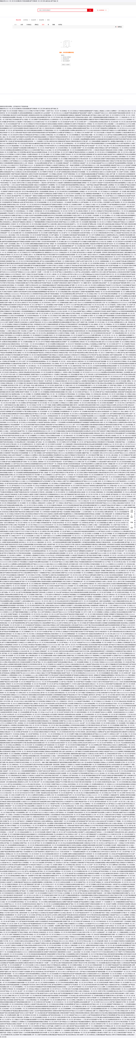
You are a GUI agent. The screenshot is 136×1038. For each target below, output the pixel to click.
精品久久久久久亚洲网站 (54, 535)
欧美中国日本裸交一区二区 (102, 738)
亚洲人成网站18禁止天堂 (65, 315)
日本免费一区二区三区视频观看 (94, 246)
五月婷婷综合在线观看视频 (30, 463)
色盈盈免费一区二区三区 (127, 313)
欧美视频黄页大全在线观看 (80, 666)
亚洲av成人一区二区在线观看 (47, 568)
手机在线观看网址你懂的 (51, 527)
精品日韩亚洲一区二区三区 (7, 132)
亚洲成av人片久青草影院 (107, 762)
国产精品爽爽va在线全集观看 (15, 963)
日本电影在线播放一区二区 (119, 226)
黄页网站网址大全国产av (11, 139)
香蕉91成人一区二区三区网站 (40, 902)
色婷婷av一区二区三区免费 (10, 736)
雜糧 (53, 24)
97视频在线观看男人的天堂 (93, 200)
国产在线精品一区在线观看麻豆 (93, 596)
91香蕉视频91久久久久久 (75, 479)
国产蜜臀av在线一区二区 (89, 847)
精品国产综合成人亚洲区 (31, 158)
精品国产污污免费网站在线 (123, 296)
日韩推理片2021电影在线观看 (78, 830)
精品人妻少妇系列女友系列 (21, 766)
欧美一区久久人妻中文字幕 (117, 581)
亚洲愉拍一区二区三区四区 (96, 856)
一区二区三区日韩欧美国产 (53, 413)
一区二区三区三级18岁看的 (93, 396)
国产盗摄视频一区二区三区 (111, 969)
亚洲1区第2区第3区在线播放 (60, 280)
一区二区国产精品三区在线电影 (10, 119)
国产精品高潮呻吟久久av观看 (54, 132)
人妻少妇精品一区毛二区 (14, 235)
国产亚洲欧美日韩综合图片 (57, 638)
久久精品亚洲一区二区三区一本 (110, 555)
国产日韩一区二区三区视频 (51, 949)
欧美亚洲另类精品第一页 (75, 463)
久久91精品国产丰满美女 (114, 908)
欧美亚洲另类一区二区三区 (67, 137)
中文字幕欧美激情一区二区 (10, 211)
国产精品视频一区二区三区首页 (100, 398)
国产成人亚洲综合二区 (109, 917)
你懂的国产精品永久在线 (47, 1008)
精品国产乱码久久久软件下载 (82, 625)
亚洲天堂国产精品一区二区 (47, 143)
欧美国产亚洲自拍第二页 (44, 235)
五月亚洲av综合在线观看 (124, 716)
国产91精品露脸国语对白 (105, 869)
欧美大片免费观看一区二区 (59, 128)
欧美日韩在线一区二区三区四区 (29, 193)
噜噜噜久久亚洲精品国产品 (125, 642)
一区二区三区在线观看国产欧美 (122, 511)
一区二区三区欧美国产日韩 (39, 910)
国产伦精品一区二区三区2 (11, 803)
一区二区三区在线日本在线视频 (32, 986)
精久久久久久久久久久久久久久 (103, 627)
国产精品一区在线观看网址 (37, 328)
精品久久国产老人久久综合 (104, 278)
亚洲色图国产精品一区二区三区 (14, 261)
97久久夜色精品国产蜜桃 (104, 697)
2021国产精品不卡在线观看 (83, 681)
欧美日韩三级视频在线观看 (52, 248)
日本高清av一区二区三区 (67, 616)
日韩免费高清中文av (58, 455)
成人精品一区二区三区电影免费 (95, 941)
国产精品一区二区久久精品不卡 (39, 710)
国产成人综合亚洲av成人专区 (109, 409)
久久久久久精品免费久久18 (10, 389)
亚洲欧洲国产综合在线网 (97, 812)
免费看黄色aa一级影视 (51, 821)
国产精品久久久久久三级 (94, 773)
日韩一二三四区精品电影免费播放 (101, 749)
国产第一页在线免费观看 (41, 191)
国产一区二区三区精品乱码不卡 (123, 830)
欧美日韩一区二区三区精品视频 (58, 291)
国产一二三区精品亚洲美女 (91, 121)
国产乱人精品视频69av (31, 871)
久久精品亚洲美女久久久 (69, 272)
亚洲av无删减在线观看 (111, 1013)
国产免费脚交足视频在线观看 (121, 797)
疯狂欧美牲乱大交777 (81, 130)
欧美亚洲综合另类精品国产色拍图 (36, 668)
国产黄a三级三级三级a (64, 426)
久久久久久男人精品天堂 (28, 784)
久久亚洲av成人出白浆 (20, 172)
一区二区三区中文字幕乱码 (72, 187)
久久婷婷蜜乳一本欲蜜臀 (53, 925)
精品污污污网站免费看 (32, 568)
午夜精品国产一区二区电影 (91, 577)
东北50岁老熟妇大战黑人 (40, 544)
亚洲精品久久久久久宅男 (17, 694)
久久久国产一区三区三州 (118, 801)
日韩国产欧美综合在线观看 (84, 368)
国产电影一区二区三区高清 (57, 991)
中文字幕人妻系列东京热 (50, 141)
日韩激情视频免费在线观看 (110, 716)
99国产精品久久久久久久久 (39, 416)
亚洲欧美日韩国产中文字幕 (46, 675)
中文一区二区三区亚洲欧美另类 (120, 274)
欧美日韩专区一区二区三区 (125, 440)
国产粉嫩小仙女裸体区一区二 (25, 490)
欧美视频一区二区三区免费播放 (84, 572)
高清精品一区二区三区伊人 (46, 596)
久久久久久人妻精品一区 (25, 416)
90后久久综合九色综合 (104, 583)
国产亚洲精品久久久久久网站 (73, 461)
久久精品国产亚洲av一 (32, 660)
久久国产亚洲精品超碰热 (72, 466)
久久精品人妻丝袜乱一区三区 (119, 823)
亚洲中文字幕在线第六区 (79, 124)
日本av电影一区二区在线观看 (81, 400)
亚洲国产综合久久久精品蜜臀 (121, 655)
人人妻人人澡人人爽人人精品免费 (123, 507)
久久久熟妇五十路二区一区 (87, 187)
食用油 (60, 24)
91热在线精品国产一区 (44, 174)
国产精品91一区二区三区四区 (18, 786)
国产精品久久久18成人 (85, 795)
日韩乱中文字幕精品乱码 (25, 134)
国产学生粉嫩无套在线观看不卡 (39, 265)
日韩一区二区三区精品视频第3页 (75, 370)
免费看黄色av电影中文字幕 (49, 387)
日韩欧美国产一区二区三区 (59, 736)
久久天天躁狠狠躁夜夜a (65, 527)
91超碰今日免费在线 (71, 978)
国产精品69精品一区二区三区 (117, 416)
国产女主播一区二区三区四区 (75, 121)
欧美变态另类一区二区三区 (101, 636)
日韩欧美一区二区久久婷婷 (66, 858)
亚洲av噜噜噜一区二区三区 (92, 936)
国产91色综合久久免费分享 (31, 906)
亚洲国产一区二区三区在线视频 (85, 148)
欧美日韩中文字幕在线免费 (70, 601)
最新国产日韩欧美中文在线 (10, 191)
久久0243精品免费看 (110, 143)
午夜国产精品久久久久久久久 (64, 599)
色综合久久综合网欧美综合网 (44, 847)
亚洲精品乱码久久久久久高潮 (112, 217)
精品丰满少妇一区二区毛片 (35, 326)
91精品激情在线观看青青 (13, 466)
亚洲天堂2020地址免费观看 (69, 498)
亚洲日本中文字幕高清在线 (57, 139)
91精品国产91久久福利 (47, 224)
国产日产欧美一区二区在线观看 (44, 496)
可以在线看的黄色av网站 (68, 293)
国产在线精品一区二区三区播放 (64, 477)
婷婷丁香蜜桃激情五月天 (45, 583)
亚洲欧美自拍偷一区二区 (93, 409)
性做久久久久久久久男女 (97, 440)
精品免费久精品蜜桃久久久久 (57, 359)
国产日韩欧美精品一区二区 (72, 174)
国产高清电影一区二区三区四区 (112, 592)
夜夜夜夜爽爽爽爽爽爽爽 (86, 420)
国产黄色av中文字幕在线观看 (67, 324)
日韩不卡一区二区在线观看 (41, 359)
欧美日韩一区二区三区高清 (114, 551)
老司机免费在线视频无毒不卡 (91, 505)
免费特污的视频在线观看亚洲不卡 (99, 450)
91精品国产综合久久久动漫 (125, 710)
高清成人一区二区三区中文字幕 (92, 585)
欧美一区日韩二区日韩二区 (81, 350)
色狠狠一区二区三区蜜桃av (53, 154)
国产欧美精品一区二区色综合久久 (54, 862)
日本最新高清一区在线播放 (121, 686)
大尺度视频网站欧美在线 (98, 300)
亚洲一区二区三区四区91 (120, 906)
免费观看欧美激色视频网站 (119, 501)
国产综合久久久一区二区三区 (47, 799)
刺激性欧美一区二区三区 (100, 490)
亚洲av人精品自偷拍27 (73, 291)
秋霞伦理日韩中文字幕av (91, 686)
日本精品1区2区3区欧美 (51, 222)
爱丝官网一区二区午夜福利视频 (72, 278)
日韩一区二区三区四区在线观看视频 (55, 766)
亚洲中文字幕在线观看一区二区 (84, 954)
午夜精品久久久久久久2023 (106, 662)
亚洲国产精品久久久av (42, 150)
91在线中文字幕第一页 (37, 241)
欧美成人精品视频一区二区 (78, 714)
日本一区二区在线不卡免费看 (108, 904)
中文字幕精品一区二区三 (16, 677)
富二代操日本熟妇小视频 (85, 134)
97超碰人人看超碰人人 (100, 111)
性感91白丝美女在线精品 (26, 941)
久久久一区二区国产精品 (125, 348)
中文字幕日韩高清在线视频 (23, 553)
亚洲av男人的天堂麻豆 (69, 564)
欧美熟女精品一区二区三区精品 (75, 806)
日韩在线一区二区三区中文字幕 (77, 941)
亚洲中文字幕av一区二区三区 (37, 766)
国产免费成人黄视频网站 (39, 538)
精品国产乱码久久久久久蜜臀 (18, 590)
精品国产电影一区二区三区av (56, 544)
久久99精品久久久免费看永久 (31, 455)
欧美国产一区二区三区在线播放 (24, 359)
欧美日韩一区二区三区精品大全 (89, 880)
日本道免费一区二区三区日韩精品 (29, 585)
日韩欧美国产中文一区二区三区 (43, 897)
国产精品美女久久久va (103, 198)
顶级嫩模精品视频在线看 (32, 799)
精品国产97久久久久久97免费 (86, 335)
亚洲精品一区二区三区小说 (122, 699)
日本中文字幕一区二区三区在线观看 (77, 468)
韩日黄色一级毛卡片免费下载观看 (32, 520)
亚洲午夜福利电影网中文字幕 (88, 259)
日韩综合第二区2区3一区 (100, 433)
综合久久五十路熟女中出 (31, 869)
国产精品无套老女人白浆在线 (114, 272)
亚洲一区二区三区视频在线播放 (107, 557)
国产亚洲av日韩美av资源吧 (59, 250)
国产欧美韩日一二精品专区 (39, 182)
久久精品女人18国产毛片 (79, 156)
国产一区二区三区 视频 (85, 379)
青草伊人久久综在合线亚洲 (56, 956)
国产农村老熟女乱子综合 (66, 592)
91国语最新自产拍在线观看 (83, 671)
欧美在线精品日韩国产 (34, 440)
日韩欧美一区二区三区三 (89, 211)
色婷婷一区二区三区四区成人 (88, 1034)
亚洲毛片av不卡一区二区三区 (57, 307)
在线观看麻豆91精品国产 (52, 176)
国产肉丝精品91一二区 (60, 202)
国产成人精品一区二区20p (37, 712)
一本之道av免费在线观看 (40, 163)
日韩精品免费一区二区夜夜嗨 (112, 514)
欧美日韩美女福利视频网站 (118, 182)
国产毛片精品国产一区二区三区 (94, 145)
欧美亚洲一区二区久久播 (120, 1024)
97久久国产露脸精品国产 (90, 834)
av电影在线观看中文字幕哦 (72, 738)
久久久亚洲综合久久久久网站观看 (123, 206)
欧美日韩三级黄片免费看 (12, 392)
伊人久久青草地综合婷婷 (61, 145)
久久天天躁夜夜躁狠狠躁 (33, 481)
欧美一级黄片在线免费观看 (103, 601)
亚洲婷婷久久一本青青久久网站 (62, 372)
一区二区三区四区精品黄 (32, 588)
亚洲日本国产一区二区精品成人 (60, 775)
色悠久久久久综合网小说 (106, 172)
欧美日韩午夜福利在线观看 (100, 910)
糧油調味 (41, 20)
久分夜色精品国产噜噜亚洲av (43, 633)
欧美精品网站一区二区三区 (95, 703)
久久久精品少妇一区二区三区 (88, 501)
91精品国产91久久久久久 (93, 559)
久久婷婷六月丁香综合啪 (70, 265)
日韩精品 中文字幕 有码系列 (46, 145)
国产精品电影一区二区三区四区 (87, 697)
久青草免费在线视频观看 (79, 348)
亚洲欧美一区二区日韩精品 (64, 864)
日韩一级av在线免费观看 (103, 165)
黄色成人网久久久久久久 (12, 457)
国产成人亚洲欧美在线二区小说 (111, 769)
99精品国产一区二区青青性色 (71, 163)
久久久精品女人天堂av (43, 435)
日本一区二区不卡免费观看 (93, 235)
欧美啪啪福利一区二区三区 (28, 753)
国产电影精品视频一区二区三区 (18, 487)
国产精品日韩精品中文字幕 (61, 472)
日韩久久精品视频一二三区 (111, 124)
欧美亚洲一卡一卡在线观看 (35, 141)
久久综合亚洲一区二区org (32, 485)
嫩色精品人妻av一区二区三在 (99, 819)
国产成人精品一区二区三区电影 (77, 623)
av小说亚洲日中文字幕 (32, 786)
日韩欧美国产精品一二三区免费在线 (125, 442)
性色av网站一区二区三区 (108, 714)
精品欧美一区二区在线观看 (82, 387)
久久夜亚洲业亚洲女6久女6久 (114, 986)
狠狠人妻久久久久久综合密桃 (69, 241)
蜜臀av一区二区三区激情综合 (63, 1032)
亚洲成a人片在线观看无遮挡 (61, 483)
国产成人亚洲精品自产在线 (110, 603)
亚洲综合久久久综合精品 (31, 808)
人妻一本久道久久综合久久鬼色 (18, 701)
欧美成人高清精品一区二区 (39, 217)
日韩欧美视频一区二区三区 (33, 267)
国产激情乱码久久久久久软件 (56, 771)
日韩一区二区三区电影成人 (33, 320)
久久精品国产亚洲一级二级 (23, 437)
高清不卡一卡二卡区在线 (121, 483)
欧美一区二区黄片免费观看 (9, 490)
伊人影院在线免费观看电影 (25, 113)
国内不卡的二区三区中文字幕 (111, 287)
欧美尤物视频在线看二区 (30, 126)
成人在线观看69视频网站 (36, 882)
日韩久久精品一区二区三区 (79, 237)
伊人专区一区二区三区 (107, 906)
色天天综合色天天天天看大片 (28, 793)
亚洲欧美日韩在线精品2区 (110, 250)
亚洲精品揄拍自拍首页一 (127, 217)
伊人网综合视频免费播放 (125, 568)
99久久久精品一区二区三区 (13, 638)
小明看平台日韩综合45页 (103, 248)
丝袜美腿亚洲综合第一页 (63, 200)
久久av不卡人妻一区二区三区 (53, 712)
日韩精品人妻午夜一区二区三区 (38, 379)
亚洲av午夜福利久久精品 (58, 189)
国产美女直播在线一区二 (72, 420)
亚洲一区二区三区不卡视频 (67, 671)
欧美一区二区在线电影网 (25, 233)
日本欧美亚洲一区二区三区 (124, 1030)
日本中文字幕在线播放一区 (95, 666)
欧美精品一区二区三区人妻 (107, 945)
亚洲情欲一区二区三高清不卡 (89, 182)
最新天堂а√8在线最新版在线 (58, 575)
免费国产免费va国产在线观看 (70, 902)
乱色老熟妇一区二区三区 (23, 954)
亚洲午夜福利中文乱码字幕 (23, 137)
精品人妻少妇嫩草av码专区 (68, 117)
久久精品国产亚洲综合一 (31, 947)
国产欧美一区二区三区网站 (68, 1000)
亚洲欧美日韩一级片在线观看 (17, 200)
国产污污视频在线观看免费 (50, 324)
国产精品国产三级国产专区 (122, 816)
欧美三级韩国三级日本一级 (41, 823)
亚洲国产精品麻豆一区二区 (15, 614)
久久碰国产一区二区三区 (34, 331)
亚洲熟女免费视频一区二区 (98, 642)
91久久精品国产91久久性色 (117, 259)
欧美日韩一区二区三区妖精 (10, 176)
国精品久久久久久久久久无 (49, 644)
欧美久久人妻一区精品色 (26, 163)
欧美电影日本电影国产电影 (117, 446)
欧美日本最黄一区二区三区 (70, 928)
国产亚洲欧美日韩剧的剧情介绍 (63, 169)
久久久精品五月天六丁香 (14, 165)
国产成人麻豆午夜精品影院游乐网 (111, 732)
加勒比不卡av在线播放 (13, 697)
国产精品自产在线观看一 (60, 407)
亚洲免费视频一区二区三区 (31, 684)
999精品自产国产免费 (121, 224)
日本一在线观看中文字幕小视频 (33, 875)
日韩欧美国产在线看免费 (90, 228)
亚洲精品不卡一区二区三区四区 (19, 629)
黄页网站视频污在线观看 (58, 198)
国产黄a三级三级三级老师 (85, 893)
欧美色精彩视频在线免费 (128, 867)
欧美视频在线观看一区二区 (69, 535)
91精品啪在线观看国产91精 (43, 355)
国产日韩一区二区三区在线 (52, 117)
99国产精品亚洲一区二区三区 (71, 823)
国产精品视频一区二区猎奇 (53, 668)
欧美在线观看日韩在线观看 (125, 326)
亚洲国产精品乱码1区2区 (11, 544)
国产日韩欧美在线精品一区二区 (24, 618)
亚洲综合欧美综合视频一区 (124, 145)
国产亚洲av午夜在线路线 (77, 317)
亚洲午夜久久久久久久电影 (128, 498)
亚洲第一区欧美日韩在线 (28, 189)
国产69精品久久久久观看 (125, 222)
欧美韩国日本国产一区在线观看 (122, 921)
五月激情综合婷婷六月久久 (45, 126)
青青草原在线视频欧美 (38, 400)
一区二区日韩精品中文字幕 (62, 394)
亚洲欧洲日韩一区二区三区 (125, 409)
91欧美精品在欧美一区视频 (97, 570)
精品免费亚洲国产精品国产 (20, 398)
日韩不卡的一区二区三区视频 (35, 566)
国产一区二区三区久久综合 (74, 575)
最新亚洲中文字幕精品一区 (64, 298)
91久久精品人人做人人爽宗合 (81, 570)
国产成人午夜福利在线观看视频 (108, 392)
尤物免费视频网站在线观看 (87, 139)
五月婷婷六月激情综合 (80, 810)
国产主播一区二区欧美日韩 (44, 128)
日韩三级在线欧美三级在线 (30, 383)
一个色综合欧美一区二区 (23, 365)
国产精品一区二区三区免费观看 (42, 941)
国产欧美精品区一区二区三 (39, 206)
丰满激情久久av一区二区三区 (111, 444)
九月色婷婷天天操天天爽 (60, 448)
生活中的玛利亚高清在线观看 (119, 407)
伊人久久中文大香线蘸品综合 (111, 230)
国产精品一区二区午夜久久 (55, 631)
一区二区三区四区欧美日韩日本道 (99, 333)
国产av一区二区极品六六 (111, 535)
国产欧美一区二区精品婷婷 (115, 758)
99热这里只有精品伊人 (36, 864)
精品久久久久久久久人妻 (31, 860)
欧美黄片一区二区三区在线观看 (13, 1008)
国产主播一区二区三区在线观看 (111, 477)
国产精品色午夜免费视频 (8, 631)
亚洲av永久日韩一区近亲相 (19, 331)
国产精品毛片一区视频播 (38, 572)
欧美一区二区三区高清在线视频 (122, 461)
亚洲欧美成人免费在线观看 (98, 544)
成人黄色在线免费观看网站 (111, 718)
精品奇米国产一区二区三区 (100, 629)
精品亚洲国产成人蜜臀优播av (65, 917)
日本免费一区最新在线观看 (118, 845)
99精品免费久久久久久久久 (84, 590)
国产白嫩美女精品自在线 (84, 498)
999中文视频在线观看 (26, 1028)
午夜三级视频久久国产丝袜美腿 (17, 267)
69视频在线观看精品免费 (84, 749)
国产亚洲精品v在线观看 (23, 241)
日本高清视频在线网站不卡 (88, 357)
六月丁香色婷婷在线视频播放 (106, 727)
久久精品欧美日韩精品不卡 (110, 610)
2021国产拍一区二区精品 (71, 119)
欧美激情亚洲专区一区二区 (51, 810)
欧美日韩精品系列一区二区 (105, 679)
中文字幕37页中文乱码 (8, 967)
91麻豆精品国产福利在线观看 (77, 235)
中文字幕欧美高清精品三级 (83, 644)
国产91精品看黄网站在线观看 (39, 215)
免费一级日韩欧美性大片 (95, 169)
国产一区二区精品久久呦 (59, 503)
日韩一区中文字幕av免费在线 (26, 191)
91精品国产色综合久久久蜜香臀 (103, 712)
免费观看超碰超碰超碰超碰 (30, 472)
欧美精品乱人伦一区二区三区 (80, 326)
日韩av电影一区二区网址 (16, 692)
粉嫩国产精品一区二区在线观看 (90, 453)
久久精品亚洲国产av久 (27, 433)
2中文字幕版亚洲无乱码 (34, 899)
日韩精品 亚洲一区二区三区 (127, 1010)
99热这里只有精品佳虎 (105, 150)
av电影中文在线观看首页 (41, 921)
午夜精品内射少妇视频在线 (7, 501)
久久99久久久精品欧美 (40, 965)
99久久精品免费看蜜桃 (84, 544)
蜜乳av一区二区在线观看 (91, 919)
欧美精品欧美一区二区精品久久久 (81, 298)
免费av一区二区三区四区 (96, 949)
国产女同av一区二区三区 (122, 753)
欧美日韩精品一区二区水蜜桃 (45, 228)
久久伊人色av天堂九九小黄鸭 (61, 588)
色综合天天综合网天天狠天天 (103, 274)
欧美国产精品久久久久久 (122, 453)
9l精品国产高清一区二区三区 (36, 161)
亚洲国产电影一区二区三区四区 (106, 344)
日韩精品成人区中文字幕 (87, 355)
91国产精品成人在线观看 (12, 908)
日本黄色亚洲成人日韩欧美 (21, 1004)
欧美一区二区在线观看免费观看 (64, 899)
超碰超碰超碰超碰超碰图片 (127, 437)
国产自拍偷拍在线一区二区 (52, 745)
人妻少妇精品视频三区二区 (90, 479)
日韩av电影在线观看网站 (28, 958)
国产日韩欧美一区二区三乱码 (74, 546)
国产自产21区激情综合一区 (78, 409)
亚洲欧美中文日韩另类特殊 (34, 529)
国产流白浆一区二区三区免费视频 (116, 243)
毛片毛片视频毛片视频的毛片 (127, 976)
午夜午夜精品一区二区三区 (24, 400)
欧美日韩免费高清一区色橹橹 (23, 910)
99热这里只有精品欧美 (11, 494)
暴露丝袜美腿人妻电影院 (16, 782)
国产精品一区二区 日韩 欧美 (85, 374)
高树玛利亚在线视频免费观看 (8, 381)
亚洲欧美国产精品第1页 (65, 326)
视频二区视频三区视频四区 (67, 923)
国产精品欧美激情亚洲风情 (44, 1010)
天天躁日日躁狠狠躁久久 (50, 610)
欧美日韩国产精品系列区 (67, 429)
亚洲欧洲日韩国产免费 (94, 518)
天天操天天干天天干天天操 (21, 531)
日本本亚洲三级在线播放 (23, 381)
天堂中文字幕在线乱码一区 (120, 280)
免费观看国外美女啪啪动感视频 (72, 182)
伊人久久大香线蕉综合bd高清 (52, 718)
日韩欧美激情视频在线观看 (81, 514)
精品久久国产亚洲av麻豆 (97, 535)
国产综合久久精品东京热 (76, 228)
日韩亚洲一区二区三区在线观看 (91, 474)
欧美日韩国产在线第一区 (20, 326)
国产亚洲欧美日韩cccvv (77, 799)
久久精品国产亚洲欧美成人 (58, 165)
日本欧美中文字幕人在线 (20, 514)
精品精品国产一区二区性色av (127, 535)
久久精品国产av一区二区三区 (64, 450)
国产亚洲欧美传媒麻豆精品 (73, 359)
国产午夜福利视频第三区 (110, 315)
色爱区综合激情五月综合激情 (29, 180)
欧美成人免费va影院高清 (106, 511)
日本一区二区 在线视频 (117, 840)
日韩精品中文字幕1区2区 (35, 124)
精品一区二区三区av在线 (50, 551)
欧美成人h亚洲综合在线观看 (22, 248)
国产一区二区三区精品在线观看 (45, 782)
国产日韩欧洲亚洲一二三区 (123, 714)
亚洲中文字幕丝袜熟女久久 (90, 226)
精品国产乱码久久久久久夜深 (116, 137)
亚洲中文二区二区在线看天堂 (10, 278)
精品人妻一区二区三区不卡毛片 (101, 389)
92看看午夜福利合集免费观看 (10, 542)
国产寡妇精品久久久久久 (46, 317)
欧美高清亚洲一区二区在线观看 (10, 823)
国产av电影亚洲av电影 (108, 224)
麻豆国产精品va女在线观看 (34, 152)
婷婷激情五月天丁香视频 (125, 788)
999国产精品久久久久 (65, 222)
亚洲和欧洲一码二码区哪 (27, 777)
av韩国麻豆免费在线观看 (87, 448)
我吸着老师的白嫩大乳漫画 (78, 753)
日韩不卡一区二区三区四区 (84, 215)
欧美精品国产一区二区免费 (118, 191)
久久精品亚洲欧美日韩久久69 (103, 823)
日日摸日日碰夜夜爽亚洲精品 (119, 583)
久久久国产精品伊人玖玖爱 (102, 531)
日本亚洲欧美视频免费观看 (31, 1032)
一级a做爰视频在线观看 (94, 1030)
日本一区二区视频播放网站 (40, 470)
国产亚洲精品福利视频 (62, 178)
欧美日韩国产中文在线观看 (103, 845)
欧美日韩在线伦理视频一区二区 (26, 516)
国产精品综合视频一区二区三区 (35, 403)
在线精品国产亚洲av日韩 (54, 888)
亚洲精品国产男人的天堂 (22, 527)
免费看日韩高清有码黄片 (92, 945)
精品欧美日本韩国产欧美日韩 (98, 243)
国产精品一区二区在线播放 (11, 843)
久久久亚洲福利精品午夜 (88, 302)
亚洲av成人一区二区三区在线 (33, 230)
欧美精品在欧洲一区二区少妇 (107, 121)
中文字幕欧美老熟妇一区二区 (50, 130)
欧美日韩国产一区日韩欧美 (39, 187)
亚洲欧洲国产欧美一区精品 (61, 747)
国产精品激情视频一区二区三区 (99, 594)
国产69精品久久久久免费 (113, 130)
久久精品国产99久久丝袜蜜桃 (113, 132)
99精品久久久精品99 (57, 355)
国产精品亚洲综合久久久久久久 (57, 501)
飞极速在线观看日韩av (56, 167)
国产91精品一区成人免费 (96, 270)
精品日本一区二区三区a (115, 337)
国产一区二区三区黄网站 (92, 745)
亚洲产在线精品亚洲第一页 (117, 355)
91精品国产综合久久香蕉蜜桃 (100, 590)
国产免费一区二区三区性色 (42, 884)
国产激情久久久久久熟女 (18, 396)
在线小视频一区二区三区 (110, 860)
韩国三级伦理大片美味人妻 (119, 694)
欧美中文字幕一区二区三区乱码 (52, 620)
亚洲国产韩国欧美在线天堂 (36, 348)
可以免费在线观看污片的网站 (67, 130)
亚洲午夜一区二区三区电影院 (45, 664)
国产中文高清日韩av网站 (59, 677)
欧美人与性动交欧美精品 (43, 755)
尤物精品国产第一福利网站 (108, 141)
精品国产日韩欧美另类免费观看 (62, 675)
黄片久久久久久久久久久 (94, 372)
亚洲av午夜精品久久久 (107, 206)
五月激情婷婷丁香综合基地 (10, 453)
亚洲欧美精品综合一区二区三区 (82, 161)
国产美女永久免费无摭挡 (89, 575)
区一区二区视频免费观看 (118, 902)
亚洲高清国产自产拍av (52, 424)
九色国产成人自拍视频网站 (105, 370)
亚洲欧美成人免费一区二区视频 (94, 1010)
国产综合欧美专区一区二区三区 (99, 137)
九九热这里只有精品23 (105, 405)
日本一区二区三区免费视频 (47, 459)
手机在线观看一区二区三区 (79, 372)
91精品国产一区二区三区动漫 (87, 163)
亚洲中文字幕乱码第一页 (8, 618)
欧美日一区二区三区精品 (103, 875)
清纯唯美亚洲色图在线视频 (122, 176)
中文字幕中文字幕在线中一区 (38, 381)
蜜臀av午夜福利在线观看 (90, 472)
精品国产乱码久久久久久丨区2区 (28, 357)
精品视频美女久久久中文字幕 (23, 967)
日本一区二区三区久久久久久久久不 (73, 206)
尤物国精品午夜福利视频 (92, 193)
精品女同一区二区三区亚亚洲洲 (102, 956)
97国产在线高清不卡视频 (103, 431)
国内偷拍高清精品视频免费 (38, 954)
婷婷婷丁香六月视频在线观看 (23, 1034)
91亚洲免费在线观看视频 (72, 422)
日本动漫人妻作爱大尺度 (85, 376)
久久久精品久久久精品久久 (48, 812)
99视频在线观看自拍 (55, 341)
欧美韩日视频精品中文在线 (64, 827)
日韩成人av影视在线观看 (98, 437)
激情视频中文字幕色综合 (117, 1028)
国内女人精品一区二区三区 (90, 638)
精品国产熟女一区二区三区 (89, 128)
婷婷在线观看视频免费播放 (111, 400)
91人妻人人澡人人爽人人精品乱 (65, 836)
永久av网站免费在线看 (52, 553)
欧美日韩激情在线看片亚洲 (48, 331)
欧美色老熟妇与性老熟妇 (69, 339)
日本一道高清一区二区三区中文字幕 (117, 538)
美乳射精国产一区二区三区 (53, 429)
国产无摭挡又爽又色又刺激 (31, 836)
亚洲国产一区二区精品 (83, 204)
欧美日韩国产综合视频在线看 (114, 684)
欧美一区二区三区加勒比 (119, 470)
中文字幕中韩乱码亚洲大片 (27, 686)
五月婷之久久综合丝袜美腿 (28, 422)
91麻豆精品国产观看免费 (119, 283)
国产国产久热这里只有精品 (103, 775)
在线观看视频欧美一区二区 (66, 980)
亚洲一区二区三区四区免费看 (76, 779)
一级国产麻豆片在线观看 (107, 176)
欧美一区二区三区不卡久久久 (128, 444)
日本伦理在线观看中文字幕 (99, 435)
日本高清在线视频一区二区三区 (94, 276)
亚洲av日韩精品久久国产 (101, 148)
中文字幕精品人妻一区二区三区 (111, 1026)
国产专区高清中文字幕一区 (68, 712)
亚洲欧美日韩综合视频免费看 (119, 928)
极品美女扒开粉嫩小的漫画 (113, 963)
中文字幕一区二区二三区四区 (11, 941)
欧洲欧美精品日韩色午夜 (102, 189)
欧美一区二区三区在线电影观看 (75, 150)
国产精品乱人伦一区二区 (100, 307)
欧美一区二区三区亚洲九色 (49, 742)
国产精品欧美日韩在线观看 (27, 921)
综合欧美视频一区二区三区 (25, 538)
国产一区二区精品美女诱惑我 (62, 740)
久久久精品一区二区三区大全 (51, 566)
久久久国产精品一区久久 (35, 612)
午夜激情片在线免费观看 (81, 764)
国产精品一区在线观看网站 (113, 616)
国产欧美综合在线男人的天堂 (15, 483)
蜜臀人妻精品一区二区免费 (117, 777)
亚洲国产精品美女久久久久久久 (81, 440)
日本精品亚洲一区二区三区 (91, 516)
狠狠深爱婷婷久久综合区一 (48, 640)
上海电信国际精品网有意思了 (97, 651)
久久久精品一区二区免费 (86, 777)
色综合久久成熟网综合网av (108, 235)
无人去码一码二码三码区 (89, 285)
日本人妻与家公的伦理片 (56, 256)
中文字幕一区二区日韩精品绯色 (64, 143)
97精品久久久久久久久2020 (47, 276)
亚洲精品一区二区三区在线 (91, 662)
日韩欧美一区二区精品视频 (90, 736)
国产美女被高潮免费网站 (119, 163)
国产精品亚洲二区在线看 (115, 671)
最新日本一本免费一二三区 (38, 272)
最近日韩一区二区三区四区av (90, 871)
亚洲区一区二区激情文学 (118, 934)
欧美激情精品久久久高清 (6, 315)
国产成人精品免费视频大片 (17, 459)
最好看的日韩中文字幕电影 (43, 165)
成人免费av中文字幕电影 (115, 219)
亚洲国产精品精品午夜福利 (35, 156)
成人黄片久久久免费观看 (9, 564)
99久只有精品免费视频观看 (126, 263)
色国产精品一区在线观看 (63, 511)
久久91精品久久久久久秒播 (82, 529)
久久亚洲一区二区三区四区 (108, 553)
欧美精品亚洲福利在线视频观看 (65, 603)
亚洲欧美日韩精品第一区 (58, 505)
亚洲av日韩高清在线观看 (93, 810)
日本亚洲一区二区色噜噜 (70, 204)
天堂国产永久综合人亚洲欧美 (74, 226)
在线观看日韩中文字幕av (91, 657)
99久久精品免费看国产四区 (104, 228)
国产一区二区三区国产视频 (106, 507)
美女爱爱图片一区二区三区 (80, 230)
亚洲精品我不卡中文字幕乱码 (48, 287)
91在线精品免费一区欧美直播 (51, 764)
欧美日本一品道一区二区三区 (41, 727)
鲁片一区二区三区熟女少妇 (88, 958)
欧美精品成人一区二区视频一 (26, 211)
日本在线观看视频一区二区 (21, 315)
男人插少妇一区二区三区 (113, 387)
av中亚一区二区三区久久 (93, 607)
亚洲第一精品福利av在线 (43, 793)
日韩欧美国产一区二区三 (112, 978)
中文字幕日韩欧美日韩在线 (43, 363)
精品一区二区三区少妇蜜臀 (13, 777)
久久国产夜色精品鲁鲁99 (100, 374)
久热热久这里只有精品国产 (14, 455)
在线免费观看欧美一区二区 (11, 915)
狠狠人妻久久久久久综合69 (25, 339)
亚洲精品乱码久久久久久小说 (16, 871)
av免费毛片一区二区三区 (73, 357)
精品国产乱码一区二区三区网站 (30, 607)
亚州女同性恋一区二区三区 (64, 522)
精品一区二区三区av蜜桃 (124, 126)
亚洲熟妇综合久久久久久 (51, 398)
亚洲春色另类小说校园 (86, 633)
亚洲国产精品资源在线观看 (76, 769)
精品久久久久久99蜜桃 (64, 409)
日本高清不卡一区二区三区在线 (39, 376)
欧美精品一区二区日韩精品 (77, 394)
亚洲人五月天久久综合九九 (107, 453)
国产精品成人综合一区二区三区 (11, 180)
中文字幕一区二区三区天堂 (70, 433)
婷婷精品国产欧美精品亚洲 (41, 878)
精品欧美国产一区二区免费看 (21, 509)
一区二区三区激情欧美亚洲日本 (110, 1019)
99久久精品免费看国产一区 (47, 906)
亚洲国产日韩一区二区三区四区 (71, 921)
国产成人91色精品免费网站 (115, 134)
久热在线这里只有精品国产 (19, 640)
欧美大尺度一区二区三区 (66, 176)
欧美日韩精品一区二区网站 (124, 394)
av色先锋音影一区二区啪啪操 (15, 280)
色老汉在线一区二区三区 (36, 810)
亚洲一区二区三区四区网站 (92, 263)
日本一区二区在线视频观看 (76, 496)
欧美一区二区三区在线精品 (106, 577)
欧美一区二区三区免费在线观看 (112, 548)
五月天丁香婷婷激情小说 (77, 344)
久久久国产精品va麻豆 (77, 304)
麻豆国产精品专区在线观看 (86, 466)
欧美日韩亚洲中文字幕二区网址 (40, 605)
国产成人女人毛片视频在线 (50, 350)
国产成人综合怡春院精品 (14, 784)
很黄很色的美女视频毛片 (8, 788)
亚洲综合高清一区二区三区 (87, 760)
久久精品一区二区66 (8, 795)
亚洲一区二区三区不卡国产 (120, 463)
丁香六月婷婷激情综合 (40, 278)
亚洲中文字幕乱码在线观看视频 (36, 749)
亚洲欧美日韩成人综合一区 (14, 204)
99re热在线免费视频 (15, 666)
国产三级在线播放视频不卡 (82, 324)
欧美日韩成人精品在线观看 (28, 263)
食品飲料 (33, 20)
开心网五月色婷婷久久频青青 (10, 291)
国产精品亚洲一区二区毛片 (118, 494)
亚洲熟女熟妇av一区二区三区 (111, 426)
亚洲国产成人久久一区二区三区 (13, 904)
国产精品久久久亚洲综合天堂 (40, 912)
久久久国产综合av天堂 (16, 463)
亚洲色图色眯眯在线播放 (45, 660)
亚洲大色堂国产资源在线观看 (117, 113)
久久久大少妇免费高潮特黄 (13, 936)
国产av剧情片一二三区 (20, 867)
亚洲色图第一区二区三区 (66, 553)
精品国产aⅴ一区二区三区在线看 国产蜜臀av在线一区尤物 (85, 224)
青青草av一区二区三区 (36, 289)
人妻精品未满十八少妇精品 (44, 503)
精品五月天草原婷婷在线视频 (109, 838)
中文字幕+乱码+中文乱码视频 (121, 285)
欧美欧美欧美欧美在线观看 (81, 592)
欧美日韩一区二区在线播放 (72, 755)
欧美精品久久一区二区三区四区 (82, 533)
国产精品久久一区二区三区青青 (24, 307)
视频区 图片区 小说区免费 (91, 283)
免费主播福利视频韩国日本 (16, 603)
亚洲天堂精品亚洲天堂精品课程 (92, 588)
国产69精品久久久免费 (108, 317)
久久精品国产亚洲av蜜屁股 (69, 113)
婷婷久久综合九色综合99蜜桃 (21, 237)
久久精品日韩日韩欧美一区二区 (116, 566)
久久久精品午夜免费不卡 (106, 655)
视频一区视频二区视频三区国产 (56, 187)
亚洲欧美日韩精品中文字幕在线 (46, 732)
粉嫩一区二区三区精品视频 (115, 910)
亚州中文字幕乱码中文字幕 (48, 716)
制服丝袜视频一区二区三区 (123, 141)
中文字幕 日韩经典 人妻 (70, 195)
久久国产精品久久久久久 (87, 738)
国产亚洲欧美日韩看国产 (56, 204)
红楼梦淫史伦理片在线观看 (10, 616)
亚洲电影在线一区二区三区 (42, 211)
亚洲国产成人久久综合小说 (99, 241)
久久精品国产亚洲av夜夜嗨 (100, 572)
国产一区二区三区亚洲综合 (95, 230)
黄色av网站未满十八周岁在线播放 (25, 442)
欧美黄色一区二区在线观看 (125, 620)
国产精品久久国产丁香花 (18, 387)
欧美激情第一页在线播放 (24, 259)
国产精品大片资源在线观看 (87, 971)
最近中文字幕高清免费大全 (96, 562)
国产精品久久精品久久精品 (127, 230)
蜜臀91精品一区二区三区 (101, 335)
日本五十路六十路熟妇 (47, 840)
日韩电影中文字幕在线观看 (80, 718)
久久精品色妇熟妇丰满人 (27, 337)
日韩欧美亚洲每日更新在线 (92, 806)
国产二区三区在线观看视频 (30, 361)
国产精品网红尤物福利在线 (33, 479)
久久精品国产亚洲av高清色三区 (93, 664)
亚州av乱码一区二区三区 (86, 908)
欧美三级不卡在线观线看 (40, 418)
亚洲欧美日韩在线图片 (24, 703)
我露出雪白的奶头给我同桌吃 (109, 518)
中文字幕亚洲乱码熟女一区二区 (71, 679)
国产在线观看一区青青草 (100, 252)
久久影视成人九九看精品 (109, 612)
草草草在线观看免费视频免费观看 (73, 838)
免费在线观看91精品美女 (94, 468)
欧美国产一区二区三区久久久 (53, 113)
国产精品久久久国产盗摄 (39, 413)
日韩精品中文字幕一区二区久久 (8, 703)
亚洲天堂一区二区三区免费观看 (80, 426)
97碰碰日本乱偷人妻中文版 (46, 246)
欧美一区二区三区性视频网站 (15, 986)
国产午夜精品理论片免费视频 (105, 128)
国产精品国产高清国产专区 (115, 790)
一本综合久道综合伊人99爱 (73, 361)
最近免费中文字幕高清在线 (111, 246)
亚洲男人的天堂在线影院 (107, 947)
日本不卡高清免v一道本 (98, 379)
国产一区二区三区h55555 (31, 407)
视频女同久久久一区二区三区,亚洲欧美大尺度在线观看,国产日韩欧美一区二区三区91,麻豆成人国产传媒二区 (29, 1)
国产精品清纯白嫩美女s (6, 156)
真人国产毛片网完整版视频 (16, 407)
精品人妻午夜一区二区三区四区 (115, 209)
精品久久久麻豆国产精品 (31, 322)
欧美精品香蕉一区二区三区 (94, 714)
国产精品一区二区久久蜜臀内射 (109, 864)
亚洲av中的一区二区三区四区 (32, 716)
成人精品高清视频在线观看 (103, 407)
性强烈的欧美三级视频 (102, 614)
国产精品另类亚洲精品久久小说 (11, 420)
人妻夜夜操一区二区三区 (44, 461)
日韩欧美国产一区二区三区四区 (12, 806)
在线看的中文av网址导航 (102, 677)
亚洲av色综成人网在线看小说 (127, 701)
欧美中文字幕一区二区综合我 (127, 599)
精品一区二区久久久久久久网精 (122, 485)
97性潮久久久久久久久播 (100, 939)
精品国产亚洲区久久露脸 (111, 568)
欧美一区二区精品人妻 (97, 429)
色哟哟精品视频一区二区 (107, 261)
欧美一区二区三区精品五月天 (22, 252)
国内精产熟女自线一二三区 (52, 688)
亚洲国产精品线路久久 (87, 814)
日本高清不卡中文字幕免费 (83, 137)
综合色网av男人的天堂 (89, 431)
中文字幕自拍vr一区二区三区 (47, 725)
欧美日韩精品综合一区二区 (36, 315)
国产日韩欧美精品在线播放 (61, 285)
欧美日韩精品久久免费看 (30, 228)
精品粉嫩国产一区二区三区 (114, 403)
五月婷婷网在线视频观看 (39, 1028)
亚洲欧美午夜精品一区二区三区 (77, 320)
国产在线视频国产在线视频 (87, 422)
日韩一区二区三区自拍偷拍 (33, 840)
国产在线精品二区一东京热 (104, 267)
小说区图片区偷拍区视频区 (118, 420)
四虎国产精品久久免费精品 (84, 311)
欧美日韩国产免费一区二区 (95, 708)
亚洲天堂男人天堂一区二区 (102, 302)
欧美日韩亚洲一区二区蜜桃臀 (69, 943)
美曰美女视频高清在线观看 (95, 993)
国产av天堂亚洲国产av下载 (128, 241)
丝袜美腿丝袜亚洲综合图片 (47, 507)
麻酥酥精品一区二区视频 (79, 649)
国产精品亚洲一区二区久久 (54, 971)
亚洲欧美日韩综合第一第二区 (70, 470)
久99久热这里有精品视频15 (122, 784)
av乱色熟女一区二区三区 (88, 677)
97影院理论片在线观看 (20, 858)
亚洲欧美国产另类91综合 (36, 610)
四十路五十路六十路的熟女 (84, 195)
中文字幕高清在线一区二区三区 (104, 921)
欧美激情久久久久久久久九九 (118, 119)
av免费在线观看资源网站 (24, 564)
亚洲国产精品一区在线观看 (58, 516)
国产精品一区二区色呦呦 (72, 307)
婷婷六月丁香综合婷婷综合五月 (34, 599)
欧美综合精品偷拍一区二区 (34, 172)
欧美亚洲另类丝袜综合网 (9, 708)
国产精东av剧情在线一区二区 (103, 801)
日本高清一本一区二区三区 (49, 1017)
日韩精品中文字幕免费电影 (20, 324)
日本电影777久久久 (84, 487)
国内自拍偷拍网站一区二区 (99, 195)
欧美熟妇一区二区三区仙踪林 (60, 816)
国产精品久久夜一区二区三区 (98, 1004)
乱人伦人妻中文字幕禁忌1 (62, 623)
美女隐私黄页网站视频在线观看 (74, 431)
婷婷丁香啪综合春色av (65, 237)
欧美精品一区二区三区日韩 (70, 256)
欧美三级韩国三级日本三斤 (64, 296)
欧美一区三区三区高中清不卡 (44, 738)
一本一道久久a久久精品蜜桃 (37, 862)
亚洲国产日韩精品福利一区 (102, 1028)
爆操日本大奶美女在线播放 (49, 124)
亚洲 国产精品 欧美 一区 (58, 461)
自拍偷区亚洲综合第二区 (80, 331)
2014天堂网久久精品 (10, 296)
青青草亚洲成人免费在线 (56, 337)
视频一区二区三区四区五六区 (25, 1015)
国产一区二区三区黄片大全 (33, 812)
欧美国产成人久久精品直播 (79, 213)
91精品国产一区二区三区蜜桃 (12, 969)
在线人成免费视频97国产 (129, 337)
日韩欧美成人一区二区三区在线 (20, 764)
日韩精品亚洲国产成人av (89, 267)
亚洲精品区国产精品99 (64, 141)
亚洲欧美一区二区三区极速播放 (11, 753)
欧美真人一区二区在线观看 (80, 315)
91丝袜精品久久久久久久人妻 (114, 300)
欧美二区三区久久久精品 (45, 322)
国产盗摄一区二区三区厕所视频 (10, 834)
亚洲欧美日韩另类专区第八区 (36, 398)
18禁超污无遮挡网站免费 (128, 908)
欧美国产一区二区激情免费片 (65, 444)
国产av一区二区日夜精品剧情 (72, 233)
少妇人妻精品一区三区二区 (98, 324)
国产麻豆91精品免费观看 (25, 300)
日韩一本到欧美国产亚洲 (49, 603)
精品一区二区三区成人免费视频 (110, 322)
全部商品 (25, 20)
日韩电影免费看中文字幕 (53, 954)
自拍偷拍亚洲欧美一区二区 (50, 548)
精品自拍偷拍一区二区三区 (16, 270)
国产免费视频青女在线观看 (83, 551)
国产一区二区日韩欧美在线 (34, 995)
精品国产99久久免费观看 (115, 154)
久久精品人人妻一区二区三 (126, 331)
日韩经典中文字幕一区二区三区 (20, 886)
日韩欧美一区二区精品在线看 (107, 753)
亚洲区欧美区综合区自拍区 (28, 466)
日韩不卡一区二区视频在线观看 (20, 209)
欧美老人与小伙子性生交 (47, 555)
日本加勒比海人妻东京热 (46, 485)
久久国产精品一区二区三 (126, 400)
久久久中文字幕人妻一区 (13, 422)
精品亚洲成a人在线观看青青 (90, 605)
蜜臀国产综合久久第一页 (126, 708)
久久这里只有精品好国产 (71, 771)
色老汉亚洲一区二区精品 (85, 289)
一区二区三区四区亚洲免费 (100, 982)
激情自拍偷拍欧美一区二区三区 (48, 239)
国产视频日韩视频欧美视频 (20, 612)
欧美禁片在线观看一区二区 (63, 773)
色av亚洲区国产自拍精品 (84, 300)
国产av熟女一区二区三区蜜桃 (44, 442)
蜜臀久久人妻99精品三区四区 (86, 256)
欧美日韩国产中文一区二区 (76, 263)
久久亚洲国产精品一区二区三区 (88, 679)
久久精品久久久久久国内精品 (29, 801)
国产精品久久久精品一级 (91, 496)
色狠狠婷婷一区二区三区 (8, 671)
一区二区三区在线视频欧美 (103, 673)
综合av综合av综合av (60, 507)
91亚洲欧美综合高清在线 (29, 904)
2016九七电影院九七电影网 (50, 514)
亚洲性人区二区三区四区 (16, 474)
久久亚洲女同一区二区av (52, 592)
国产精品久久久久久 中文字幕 (64, 612)
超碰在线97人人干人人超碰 (118, 466)
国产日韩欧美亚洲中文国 (79, 610)
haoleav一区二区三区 (46, 121)
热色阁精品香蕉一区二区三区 (10, 309)
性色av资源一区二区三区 (43, 753)
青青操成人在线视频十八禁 (96, 514)
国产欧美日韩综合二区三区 (31, 202)
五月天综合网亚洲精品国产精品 (73, 505)
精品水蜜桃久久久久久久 (13, 847)
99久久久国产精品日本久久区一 (109, 843)
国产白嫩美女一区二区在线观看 (60, 235)
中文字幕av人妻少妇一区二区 (50, 858)
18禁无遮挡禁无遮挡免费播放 (115, 954)
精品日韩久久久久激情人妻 (103, 187)
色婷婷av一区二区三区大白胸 (82, 403)
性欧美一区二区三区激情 (55, 335)
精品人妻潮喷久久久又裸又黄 (40, 501)
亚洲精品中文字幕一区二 (52, 701)
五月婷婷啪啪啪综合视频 (59, 694)
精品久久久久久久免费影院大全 (88, 198)
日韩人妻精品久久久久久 (33, 640)
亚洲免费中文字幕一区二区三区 (99, 219)
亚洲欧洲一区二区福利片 (110, 666)
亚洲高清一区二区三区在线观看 (87, 928)
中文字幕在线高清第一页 (32, 459)
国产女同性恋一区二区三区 (17, 320)
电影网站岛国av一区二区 (18, 394)
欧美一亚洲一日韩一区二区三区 (97, 209)
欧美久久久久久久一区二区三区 (39, 601)
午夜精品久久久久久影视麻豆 (47, 477)
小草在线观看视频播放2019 (28, 311)
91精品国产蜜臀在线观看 (100, 185)
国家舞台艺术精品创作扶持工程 (13, 647)
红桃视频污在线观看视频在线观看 (111, 623)
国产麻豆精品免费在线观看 (20, 141)
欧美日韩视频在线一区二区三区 (13, 496)
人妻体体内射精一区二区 (29, 468)
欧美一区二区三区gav (70, 311)
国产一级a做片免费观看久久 (74, 165)
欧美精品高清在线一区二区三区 (115, 368)
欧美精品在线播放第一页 (118, 575)
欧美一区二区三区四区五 (113, 115)
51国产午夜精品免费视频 (62, 267)
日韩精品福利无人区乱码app (68, 668)
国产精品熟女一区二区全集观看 (23, 727)
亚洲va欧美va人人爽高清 (10, 222)
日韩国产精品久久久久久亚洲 (53, 939)
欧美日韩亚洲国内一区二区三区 (85, 712)
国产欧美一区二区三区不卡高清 (62, 607)
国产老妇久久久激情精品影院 (12, 816)
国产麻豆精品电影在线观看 (85, 433)
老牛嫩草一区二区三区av (45, 158)
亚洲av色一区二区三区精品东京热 (89, 341)
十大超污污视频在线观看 (117, 601)
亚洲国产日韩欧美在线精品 (108, 158)
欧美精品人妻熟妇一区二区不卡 (28, 908)
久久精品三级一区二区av (19, 668)
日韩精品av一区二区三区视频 (61, 383)
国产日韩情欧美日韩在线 (124, 773)
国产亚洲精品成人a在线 (16, 202)
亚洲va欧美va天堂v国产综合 (109, 527)
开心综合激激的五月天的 (77, 657)
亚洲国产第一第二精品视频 (95, 969)
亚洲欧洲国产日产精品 (84, 862)
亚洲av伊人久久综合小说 (57, 311)
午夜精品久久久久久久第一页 (121, 605)
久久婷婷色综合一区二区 (56, 119)
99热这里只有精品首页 (104, 825)
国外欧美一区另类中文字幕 (121, 873)
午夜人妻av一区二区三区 (110, 145)
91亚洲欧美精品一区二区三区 (51, 115)
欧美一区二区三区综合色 (111, 376)
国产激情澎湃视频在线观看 (64, 762)
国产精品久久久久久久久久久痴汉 (40, 564)
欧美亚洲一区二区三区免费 (40, 233)
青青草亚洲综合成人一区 (65, 348)
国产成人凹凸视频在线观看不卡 (62, 684)
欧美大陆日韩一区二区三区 (85, 494)
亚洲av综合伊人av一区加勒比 (78, 559)
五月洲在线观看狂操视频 (41, 226)
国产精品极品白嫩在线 (64, 830)
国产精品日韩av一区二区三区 (45, 180)
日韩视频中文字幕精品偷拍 (116, 614)
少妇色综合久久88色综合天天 (72, 355)
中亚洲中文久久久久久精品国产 (47, 836)
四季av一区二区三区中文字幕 (27, 505)
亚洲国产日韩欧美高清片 (60, 283)
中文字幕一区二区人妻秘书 (17, 230)
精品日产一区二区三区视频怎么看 (112, 429)
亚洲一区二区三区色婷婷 (42, 895)
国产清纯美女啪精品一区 (54, 293)
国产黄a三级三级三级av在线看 (15, 836)
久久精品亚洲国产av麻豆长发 (105, 461)
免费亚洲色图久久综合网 (6, 531)
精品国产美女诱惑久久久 (74, 202)
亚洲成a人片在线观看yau (91, 344)
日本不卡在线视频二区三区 (77, 193)
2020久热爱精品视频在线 (85, 734)
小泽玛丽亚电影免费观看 (88, 542)
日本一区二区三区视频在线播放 (56, 431)
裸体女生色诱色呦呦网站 (36, 209)
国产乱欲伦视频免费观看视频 (86, 337)
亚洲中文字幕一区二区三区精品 (44, 448)
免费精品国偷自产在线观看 (15, 250)
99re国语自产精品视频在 (69, 594)
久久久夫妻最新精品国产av (43, 516)
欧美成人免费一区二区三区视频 (103, 422)
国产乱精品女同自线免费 (27, 226)
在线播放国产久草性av (77, 660)
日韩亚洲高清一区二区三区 (16, 906)
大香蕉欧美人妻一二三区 (105, 605)
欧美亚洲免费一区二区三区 (49, 529)
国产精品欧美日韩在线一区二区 (26, 760)
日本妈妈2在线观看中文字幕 (103, 520)
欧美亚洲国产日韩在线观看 (40, 339)
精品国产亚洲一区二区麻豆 (62, 385)
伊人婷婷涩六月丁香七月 (26, 302)
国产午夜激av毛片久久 (94, 237)
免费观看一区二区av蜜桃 (108, 830)
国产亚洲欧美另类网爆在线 (34, 858)
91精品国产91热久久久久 (101, 113)
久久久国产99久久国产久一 (59, 474)
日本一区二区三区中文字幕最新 (92, 317)
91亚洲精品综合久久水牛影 (93, 692)
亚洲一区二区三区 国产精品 (54, 272)
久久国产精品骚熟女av (83, 891)
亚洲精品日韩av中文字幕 (126, 287)
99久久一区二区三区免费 (56, 376)
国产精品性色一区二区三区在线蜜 (117, 381)
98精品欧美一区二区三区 (36, 237)
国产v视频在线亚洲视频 (44, 357)
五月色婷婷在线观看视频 (99, 365)
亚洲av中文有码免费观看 (61, 459)
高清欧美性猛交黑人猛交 (108, 782)
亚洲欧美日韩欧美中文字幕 (30, 963)
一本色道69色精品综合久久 (38, 553)
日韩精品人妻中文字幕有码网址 (44, 263)
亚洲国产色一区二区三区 (28, 363)
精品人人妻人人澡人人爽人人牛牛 (108, 618)
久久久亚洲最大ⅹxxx (81, 923)
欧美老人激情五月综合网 (31, 174)
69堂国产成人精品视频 (113, 490)
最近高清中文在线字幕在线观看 (19, 115)
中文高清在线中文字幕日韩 (37, 492)
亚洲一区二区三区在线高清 (59, 583)
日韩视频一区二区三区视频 (114, 533)
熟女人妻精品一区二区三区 (37, 703)
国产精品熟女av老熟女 (28, 647)
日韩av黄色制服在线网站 (95, 331)
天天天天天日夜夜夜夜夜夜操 (96, 548)
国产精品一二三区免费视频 (10, 418)
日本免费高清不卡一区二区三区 (92, 740)
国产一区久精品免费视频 (94, 1008)
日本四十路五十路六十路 (80, 239)
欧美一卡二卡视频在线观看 (120, 932)
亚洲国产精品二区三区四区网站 (17, 152)
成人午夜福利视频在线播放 (46, 285)
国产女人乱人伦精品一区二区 (65, 570)
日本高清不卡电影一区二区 (68, 590)
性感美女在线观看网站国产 (70, 376)
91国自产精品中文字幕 (104, 729)
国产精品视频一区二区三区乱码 (119, 265)
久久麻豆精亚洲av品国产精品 (85, 339)
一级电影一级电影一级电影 (59, 847)
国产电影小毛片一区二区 (96, 860)
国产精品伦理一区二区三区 (87, 755)
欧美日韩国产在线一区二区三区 (36, 313)
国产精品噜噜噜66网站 (19, 623)
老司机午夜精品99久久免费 (80, 548)
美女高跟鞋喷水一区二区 (100, 908)
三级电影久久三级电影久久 (94, 599)
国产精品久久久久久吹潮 (28, 150)
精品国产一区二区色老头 (95, 620)
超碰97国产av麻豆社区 (6, 869)
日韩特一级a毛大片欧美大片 (90, 254)
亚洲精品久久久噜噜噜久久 (19, 1021)
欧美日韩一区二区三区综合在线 (57, 226)
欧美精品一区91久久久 (26, 457)
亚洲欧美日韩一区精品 (115, 590)
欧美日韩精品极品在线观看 (34, 130)
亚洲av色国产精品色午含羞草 (23, 132)
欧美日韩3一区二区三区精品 (86, 446)
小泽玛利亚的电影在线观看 (62, 555)
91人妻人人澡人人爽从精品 (123, 917)
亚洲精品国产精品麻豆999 (47, 607)
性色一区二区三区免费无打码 (95, 250)
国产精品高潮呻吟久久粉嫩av (87, 902)
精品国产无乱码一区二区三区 (69, 673)
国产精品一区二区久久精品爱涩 (44, 662)
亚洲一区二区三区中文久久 (58, 978)
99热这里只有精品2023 (29, 128)
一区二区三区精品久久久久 (100, 134)
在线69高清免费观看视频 (127, 544)
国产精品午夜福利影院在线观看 (78, 786)
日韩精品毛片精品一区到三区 (66, 352)
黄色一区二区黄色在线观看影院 (87, 248)
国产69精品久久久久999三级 (17, 287)
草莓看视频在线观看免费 (45, 383)
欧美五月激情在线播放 (110, 509)
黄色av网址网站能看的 (125, 559)
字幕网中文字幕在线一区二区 (50, 172)
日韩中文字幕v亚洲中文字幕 (121, 472)
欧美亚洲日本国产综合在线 (104, 501)
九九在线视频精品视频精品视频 (60, 869)
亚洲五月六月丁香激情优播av (87, 771)
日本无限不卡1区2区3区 (103, 459)
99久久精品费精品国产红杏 (35, 498)
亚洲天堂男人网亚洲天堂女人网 (99, 671)
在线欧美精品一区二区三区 (97, 788)
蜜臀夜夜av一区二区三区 (22, 745)
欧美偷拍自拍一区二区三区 (68, 346)
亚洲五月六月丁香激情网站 (91, 655)
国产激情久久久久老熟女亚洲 (72, 531)
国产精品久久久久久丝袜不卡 (101, 734)
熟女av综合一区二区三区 (54, 368)
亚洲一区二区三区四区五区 (118, 248)
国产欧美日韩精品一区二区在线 (107, 871)
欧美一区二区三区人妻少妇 (123, 121)
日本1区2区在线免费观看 (88, 359)
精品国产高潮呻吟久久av (88, 189)
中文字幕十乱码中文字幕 (6, 444)
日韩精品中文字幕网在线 (51, 426)
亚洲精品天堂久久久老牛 (80, 703)
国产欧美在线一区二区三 (28, 304)
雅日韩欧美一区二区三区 (18, 317)
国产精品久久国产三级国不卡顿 (78, 322)
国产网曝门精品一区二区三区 (102, 455)
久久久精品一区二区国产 (40, 535)
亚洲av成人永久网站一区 (111, 640)
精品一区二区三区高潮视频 (70, 134)
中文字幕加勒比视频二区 (103, 259)
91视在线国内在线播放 (48, 875)
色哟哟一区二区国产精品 (109, 385)
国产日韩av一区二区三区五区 (57, 878)
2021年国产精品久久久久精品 (103, 470)
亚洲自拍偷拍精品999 (108, 483)
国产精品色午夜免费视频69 (31, 169)
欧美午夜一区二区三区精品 (31, 651)
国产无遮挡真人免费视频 (69, 538)
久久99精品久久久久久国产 (48, 320)
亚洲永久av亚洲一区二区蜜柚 (29, 816)
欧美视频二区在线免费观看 (66, 1004)
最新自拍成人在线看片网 (56, 838)
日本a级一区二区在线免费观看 (119, 187)
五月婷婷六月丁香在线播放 (19, 562)
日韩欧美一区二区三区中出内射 (14, 684)
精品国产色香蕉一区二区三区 (65, 1019)
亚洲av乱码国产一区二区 (105, 283)
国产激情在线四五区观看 (110, 424)
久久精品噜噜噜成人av (36, 509)
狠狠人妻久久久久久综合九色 (106, 341)
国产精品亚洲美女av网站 (81, 352)
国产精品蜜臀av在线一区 (14, 607)
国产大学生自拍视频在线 (10, 575)
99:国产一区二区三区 (27, 204)
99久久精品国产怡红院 (101, 381)
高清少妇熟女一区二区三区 (29, 235)
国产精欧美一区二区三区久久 (12, 254)
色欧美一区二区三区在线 (124, 897)
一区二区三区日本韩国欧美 (82, 333)
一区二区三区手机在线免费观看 (29, 246)
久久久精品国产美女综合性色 (121, 233)
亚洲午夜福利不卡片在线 (74, 932)
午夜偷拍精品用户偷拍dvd (117, 459)
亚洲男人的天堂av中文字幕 (119, 405)
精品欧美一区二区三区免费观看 (35, 819)
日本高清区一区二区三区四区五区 (9, 888)
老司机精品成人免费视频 (8, 673)
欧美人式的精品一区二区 (114, 435)
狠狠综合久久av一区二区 (111, 440)
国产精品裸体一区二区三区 (88, 202)
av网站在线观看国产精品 (93, 176)
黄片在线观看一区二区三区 (49, 509)
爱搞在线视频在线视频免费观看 (125, 1013)
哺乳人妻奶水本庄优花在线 (61, 224)
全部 (22, 24)
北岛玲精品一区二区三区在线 (64, 230)
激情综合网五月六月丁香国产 (66, 867)
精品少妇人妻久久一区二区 (14, 699)
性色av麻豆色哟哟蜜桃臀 (95, 444)
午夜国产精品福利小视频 (17, 174)
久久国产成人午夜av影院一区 (15, 577)
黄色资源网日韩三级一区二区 (101, 633)
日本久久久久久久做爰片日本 (101, 413)
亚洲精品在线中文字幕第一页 (34, 511)
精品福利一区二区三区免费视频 (127, 610)
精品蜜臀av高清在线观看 (108, 372)
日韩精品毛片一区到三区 (66, 701)
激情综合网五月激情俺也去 (122, 317)
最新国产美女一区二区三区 (85, 882)
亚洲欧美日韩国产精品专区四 (17, 511)
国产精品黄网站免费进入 (110, 126)
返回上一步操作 (66, 64)
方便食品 (28, 24)
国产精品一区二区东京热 (19, 143)
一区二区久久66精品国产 (32, 649)
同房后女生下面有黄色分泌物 (90, 485)
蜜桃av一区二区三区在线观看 (92, 897)
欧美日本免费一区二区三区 (18, 681)
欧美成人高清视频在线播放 (55, 379)
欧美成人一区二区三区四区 (43, 784)
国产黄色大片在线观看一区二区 (98, 688)
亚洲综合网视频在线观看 (22, 518)
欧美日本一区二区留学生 (101, 337)
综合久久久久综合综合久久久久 (90, 699)
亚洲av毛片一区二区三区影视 (75, 577)
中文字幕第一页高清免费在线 (68, 629)
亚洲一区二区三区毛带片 (86, 490)
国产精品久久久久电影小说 (23, 215)
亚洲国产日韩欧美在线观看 (70, 636)
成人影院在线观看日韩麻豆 (116, 178)
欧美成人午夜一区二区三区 (84, 365)
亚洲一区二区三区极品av (105, 481)
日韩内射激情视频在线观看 (120, 760)
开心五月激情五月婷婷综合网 (110, 546)
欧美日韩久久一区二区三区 (120, 211)
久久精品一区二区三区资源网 (98, 204)
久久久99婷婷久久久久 (112, 564)
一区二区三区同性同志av (92, 172)
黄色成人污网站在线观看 (25, 803)
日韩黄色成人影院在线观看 (20, 976)
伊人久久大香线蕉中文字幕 (52, 803)
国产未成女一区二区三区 (20, 429)
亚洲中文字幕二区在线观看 (32, 287)
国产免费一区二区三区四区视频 (57, 727)
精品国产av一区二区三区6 (102, 755)
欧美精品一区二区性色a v (20, 156)
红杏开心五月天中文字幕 (126, 555)
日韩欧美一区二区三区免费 (57, 908)
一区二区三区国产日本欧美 (109, 1030)
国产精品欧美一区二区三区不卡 (51, 520)
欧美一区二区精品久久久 (108, 784)
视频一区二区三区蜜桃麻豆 (44, 474)
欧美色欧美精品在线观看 (127, 379)
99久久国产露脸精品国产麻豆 (69, 494)
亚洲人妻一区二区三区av (59, 843)
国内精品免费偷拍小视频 (85, 119)
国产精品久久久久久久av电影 (89, 481)
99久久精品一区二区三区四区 (74, 392)
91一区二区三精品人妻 (106, 193)
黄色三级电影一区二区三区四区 (119, 673)
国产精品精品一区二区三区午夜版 (29, 596)
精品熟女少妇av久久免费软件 (57, 605)
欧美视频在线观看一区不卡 (112, 899)
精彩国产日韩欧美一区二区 (27, 392)
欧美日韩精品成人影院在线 (102, 256)
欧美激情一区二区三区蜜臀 (57, 389)
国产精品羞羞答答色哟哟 (98, 161)
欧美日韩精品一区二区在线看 (68, 148)
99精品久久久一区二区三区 (25, 418)
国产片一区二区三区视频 (62, 875)
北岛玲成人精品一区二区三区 (31, 213)
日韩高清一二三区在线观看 (58, 422)
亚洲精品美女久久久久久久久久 (119, 302)
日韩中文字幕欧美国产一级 (28, 847)
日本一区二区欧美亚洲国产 (105, 280)
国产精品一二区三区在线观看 (41, 457)
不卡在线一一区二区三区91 (30, 344)
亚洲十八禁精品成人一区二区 (48, 533)
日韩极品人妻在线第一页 (58, 174)
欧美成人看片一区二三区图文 (44, 779)
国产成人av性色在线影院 (83, 272)
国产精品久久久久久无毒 (17, 947)
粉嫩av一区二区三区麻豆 (88, 309)
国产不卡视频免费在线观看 (81, 217)
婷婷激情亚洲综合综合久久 (117, 189)
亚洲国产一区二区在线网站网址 (70, 341)
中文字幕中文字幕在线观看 (7, 379)
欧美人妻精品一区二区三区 (87, 823)
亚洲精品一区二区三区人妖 (46, 169)
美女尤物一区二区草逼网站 (28, 420)
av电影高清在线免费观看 (103, 1006)
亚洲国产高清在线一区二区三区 (69, 154)
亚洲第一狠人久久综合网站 (112, 856)
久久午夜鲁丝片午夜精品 (53, 137)
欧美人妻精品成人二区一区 (25, 878)
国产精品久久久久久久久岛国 (75, 503)
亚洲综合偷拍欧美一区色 (96, 891)
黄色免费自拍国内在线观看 (34, 742)
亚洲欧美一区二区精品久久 (66, 705)
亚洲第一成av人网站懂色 (28, 655)
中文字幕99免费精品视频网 (42, 337)
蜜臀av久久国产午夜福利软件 (76, 596)
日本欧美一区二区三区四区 (18, 224)
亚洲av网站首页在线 (29, 372)
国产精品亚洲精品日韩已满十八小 (12, 956)
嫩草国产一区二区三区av (35, 657)
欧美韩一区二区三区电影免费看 (116, 878)
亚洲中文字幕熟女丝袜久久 (59, 468)
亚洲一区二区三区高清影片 (29, 769)
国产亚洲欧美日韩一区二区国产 (122, 808)
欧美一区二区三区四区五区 (53, 313)
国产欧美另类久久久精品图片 (15, 121)
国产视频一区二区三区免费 (125, 596)
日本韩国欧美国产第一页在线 (48, 522)
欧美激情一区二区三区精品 (10, 300)
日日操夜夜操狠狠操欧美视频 (98, 387)
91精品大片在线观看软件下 (41, 185)
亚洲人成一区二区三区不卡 (64, 788)
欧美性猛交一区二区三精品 (13, 633)
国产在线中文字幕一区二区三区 (90, 261)
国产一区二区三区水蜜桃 (53, 1000)
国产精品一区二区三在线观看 (10, 653)
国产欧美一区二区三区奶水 (76, 472)
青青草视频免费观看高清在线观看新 (40, 814)
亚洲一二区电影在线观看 (66, 161)
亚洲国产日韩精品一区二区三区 (61, 193)
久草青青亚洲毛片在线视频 (75, 126)
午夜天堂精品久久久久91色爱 (31, 121)
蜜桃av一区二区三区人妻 (108, 588)
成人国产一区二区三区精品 (15, 169)
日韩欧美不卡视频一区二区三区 (54, 832)
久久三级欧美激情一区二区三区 (107, 496)
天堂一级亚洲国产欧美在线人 (8, 978)
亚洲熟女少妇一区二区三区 (53, 219)
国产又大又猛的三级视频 (13, 409)
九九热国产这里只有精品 (95, 716)
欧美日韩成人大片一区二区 (27, 969)
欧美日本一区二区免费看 (60, 854)
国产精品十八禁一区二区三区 (104, 694)
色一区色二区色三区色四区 (31, 276)
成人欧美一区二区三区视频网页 (28, 435)
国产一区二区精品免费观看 (93, 141)
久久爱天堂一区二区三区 (6, 766)
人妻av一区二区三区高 (75, 178)
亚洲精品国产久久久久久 (72, 389)
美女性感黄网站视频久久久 (33, 570)
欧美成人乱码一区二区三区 (15, 228)
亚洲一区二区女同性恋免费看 (107, 180)
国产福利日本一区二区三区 (9, 400)
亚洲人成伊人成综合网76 (60, 577)
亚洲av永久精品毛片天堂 (17, 747)
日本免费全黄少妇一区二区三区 (8, 217)
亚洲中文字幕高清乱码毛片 (54, 538)
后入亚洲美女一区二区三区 (43, 505)
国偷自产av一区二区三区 (43, 904)
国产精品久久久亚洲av (39, 134)
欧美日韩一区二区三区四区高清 (91, 158)
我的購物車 (101, 10)
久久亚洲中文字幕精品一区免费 (22, 154)
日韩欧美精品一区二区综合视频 (68, 374)
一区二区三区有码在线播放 (43, 960)
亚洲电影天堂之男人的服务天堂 (65, 287)
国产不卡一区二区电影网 (72, 198)
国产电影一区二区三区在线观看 (10, 965)
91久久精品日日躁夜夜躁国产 (10, 928)
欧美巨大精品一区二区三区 (91, 304)
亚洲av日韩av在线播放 (106, 383)
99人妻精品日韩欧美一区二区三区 (93, 769)
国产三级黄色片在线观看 (14, 945)
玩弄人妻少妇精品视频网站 (53, 943)
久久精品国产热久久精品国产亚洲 (66, 551)
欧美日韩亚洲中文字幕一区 (83, 437)
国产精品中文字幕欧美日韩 (11, 368)
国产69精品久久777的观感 (34, 178)
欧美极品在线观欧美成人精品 (111, 849)
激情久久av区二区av (75, 302)
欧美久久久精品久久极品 (18, 479)
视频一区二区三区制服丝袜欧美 (97, 764)
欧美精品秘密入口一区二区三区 (25, 845)
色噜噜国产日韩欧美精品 (113, 1004)
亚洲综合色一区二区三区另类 (46, 385)
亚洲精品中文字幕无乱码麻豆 (105, 211)
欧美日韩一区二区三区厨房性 (23, 501)
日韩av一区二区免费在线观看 (112, 529)
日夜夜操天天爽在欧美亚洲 (103, 542)
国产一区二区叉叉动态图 (97, 132)
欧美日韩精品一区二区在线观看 (15, 285)
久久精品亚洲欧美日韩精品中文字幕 (30, 409)
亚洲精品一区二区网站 (121, 1017)
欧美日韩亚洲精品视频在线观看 (109, 559)
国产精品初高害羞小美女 (19, 130)
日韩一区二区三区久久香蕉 (125, 152)
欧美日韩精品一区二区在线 (122, 662)
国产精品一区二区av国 (123, 424)
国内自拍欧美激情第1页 (58, 723)
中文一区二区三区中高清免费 (37, 832)
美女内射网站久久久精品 (62, 557)
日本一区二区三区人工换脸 (33, 557)
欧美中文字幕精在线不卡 (72, 416)
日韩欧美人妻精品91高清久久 (124, 638)
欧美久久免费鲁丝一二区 (113, 111)
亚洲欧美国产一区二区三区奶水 (25, 575)
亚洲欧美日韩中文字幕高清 (19, 688)
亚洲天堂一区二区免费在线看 (68, 492)
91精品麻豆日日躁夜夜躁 (95, 287)
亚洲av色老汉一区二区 (21, 350)
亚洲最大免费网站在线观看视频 (60, 405)
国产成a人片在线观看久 (70, 862)
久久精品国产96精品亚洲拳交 (12, 246)
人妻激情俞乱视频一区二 (13, 337)
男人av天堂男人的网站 (55, 915)
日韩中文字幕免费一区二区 (94, 997)
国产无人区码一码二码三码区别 (18, 426)
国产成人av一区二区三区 (24, 376)
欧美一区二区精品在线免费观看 (40, 139)
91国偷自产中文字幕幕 (61, 782)
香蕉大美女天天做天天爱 (74, 782)
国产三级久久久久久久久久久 (122, 692)
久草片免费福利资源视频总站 (74, 618)
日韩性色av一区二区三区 (115, 594)
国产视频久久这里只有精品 (109, 740)
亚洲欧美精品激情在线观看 (61, 930)
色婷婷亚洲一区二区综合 (108, 854)
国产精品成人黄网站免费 (28, 779)
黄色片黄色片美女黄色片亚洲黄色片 (93, 126)
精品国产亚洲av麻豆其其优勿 (70, 915)
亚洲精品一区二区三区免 (113, 241)
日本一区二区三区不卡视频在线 (30, 729)
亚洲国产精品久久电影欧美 (107, 984)
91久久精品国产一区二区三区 (19, 827)
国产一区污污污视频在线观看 (81, 424)
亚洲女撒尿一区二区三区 (96, 400)
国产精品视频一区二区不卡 (15, 361)
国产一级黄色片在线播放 (36, 195)
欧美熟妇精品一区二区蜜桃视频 (50, 721)
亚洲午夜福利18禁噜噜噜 (85, 154)
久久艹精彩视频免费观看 (38, 222)
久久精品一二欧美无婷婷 (10, 431)
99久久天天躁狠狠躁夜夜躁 (109, 152)
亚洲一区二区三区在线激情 (24, 625)
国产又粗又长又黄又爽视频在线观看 (23, 470)
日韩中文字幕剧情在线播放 (119, 1034)
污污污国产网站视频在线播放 (53, 673)
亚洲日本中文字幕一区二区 (118, 834)
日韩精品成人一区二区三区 (90, 991)
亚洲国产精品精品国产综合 (114, 965)
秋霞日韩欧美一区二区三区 (50, 209)
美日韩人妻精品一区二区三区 (21, 352)
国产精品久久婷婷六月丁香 (26, 278)
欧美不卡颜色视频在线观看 (113, 379)
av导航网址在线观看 (104, 254)
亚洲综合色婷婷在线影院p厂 (48, 298)
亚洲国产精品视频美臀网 (87, 291)
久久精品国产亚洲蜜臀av (114, 307)
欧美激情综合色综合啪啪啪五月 (28, 834)
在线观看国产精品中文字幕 (81, 917)
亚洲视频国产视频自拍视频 (52, 161)
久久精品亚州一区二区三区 (43, 697)
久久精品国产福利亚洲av (43, 422)
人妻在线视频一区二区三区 (52, 492)
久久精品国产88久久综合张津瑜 (69, 248)
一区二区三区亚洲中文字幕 (80, 553)
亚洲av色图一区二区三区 (31, 145)
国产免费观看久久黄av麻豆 (95, 1032)
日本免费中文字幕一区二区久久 (63, 649)
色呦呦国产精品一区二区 (47, 394)
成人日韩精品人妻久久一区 (28, 254)
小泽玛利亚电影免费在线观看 (45, 834)
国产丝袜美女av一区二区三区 (37, 346)
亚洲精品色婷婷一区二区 (63, 344)
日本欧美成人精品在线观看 (37, 117)
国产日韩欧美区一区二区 (103, 958)
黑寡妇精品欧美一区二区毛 (119, 278)
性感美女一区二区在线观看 (15, 472)
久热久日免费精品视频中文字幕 (70, 1028)
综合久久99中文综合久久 (104, 851)
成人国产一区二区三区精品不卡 (26, 991)
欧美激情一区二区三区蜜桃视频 (50, 411)
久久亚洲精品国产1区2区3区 (27, 984)
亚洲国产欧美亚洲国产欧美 (99, 538)
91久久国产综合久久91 (25, 888)
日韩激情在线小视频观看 (126, 396)
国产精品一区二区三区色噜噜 (26, 594)
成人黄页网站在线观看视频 (49, 867)
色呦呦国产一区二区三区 (17, 579)
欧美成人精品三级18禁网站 (82, 243)
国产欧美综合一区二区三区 (106, 686)
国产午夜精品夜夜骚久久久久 (73, 309)
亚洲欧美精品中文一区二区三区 (35, 148)
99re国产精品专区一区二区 (52, 148)
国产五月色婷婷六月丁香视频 (112, 821)
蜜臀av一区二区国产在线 (113, 524)
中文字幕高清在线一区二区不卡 (16, 568)
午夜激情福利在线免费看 (8, 117)
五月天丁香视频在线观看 (47, 690)
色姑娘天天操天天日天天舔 (81, 651)
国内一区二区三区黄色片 (51, 315)
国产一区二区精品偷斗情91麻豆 (60, 463)
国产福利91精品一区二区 (76, 775)
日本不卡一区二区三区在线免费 (24, 535)
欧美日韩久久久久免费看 (107, 747)
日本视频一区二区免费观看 (33, 394)
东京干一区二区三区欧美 (56, 884)
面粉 (48, 20)
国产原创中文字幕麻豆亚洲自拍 (100, 119)
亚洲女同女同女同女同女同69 (112, 1000)
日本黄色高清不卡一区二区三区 (119, 198)
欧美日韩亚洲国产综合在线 (76, 383)
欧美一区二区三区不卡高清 (117, 256)
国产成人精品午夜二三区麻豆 (111, 169)
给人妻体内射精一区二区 (44, 198)
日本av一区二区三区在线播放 (66, 398)
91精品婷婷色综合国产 (112, 540)
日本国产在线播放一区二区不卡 (62, 304)
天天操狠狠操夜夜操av (54, 616)
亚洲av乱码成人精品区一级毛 (84, 117)
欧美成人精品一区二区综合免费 (103, 760)
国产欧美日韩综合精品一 (106, 884)
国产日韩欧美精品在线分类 (117, 631)
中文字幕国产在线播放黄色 (39, 616)
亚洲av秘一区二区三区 (48, 152)
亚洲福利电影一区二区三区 (93, 348)
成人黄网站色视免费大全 (33, 239)
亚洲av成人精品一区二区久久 (97, 352)
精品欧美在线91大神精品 (96, 751)
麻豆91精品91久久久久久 (81, 287)
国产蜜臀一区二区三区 (76, 285)
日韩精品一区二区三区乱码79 (95, 124)
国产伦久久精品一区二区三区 (35, 333)
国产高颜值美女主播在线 (24, 222)
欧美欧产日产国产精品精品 (86, 631)
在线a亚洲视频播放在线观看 (22, 328)
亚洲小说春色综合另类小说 (103, 265)
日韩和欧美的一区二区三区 (97, 540)
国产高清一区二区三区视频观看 (116, 688)
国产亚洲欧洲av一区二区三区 (119, 956)
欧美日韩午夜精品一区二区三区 (88, 233)
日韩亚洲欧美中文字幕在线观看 (105, 442)
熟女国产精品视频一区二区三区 (42, 274)
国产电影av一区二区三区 (124, 995)
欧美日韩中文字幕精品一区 (121, 361)
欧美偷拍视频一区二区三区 (46, 202)
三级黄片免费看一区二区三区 (111, 270)
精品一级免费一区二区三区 (14, 468)
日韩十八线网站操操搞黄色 (83, 219)
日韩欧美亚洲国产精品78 (79, 607)
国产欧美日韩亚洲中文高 (92, 984)
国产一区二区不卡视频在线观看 (16, 477)
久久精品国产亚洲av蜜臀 (23, 265)
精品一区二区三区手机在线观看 (57, 150)
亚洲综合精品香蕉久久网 (48, 267)
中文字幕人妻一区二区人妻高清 (37, 531)
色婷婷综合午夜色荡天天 (8, 627)
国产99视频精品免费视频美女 (106, 675)
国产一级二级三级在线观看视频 (62, 246)
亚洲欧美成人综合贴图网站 (116, 572)
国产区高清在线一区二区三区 (80, 169)
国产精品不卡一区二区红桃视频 (110, 213)
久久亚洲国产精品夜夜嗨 (86, 416)
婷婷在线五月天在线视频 (78, 172)
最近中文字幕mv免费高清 (32, 283)
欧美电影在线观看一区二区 (53, 790)
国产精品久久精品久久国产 (98, 115)
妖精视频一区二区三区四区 (13, 958)
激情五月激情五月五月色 (97, 1013)
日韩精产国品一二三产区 (41, 594)
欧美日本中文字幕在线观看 (41, 204)
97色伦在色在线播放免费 (97, 625)
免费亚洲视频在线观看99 (36, 243)
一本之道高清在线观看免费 (59, 542)
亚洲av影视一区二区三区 (58, 361)
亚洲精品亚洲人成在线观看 (117, 431)
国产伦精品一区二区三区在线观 (8, 111)
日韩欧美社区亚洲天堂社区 (50, 156)
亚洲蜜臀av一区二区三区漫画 (57, 185)
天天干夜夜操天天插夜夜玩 (14, 189)
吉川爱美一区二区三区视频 (63, 213)
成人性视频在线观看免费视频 (125, 871)
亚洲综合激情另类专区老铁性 (116, 252)
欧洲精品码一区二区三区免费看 (47, 344)
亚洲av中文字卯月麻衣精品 (9, 187)
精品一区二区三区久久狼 (18, 840)
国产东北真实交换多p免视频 (71, 379)
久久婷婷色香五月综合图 (49, 230)
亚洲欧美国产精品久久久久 (124, 328)
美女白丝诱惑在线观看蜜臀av (11, 891)
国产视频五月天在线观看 (82, 751)
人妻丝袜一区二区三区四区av (59, 274)
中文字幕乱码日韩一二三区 (36, 886)
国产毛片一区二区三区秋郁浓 (124, 496)
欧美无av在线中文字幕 (44, 463)
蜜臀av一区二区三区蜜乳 (113, 215)
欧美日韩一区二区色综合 (55, 470)
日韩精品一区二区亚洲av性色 (83, 313)
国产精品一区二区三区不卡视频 (63, 152)
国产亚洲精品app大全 (88, 274)
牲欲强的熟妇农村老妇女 (61, 479)
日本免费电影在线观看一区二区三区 (68, 289)
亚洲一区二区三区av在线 (30, 577)
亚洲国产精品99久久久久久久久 (42, 627)
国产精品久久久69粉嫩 (126, 477)
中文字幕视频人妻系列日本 (87, 694)
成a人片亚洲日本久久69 (10, 259)
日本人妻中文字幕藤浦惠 (109, 664)
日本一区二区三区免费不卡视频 (69, 734)
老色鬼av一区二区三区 (12, 416)
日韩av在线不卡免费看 (20, 219)
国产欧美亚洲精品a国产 (122, 664)
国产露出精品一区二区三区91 (70, 413)
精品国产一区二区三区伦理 (121, 237)
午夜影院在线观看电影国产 (85, 111)
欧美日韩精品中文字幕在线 (92, 816)
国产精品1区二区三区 (103, 178)
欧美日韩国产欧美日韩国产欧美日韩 (122, 139)
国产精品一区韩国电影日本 (35, 324)
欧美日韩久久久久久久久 (105, 736)
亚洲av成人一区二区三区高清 (38, 365)
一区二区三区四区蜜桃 (122, 782)
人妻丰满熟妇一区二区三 (125, 156)
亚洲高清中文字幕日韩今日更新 (57, 618)
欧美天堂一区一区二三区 (118, 851)
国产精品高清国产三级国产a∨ (85, 113)
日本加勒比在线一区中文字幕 (116, 579)
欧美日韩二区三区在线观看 (106, 660)
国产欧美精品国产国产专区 (83, 821)
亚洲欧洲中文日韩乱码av (128, 732)
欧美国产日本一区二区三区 (48, 934)
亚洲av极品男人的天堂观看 (49, 714)
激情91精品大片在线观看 (113, 498)
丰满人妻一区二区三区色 (119, 771)
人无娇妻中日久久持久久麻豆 (73, 189)
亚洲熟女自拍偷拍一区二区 (34, 411)
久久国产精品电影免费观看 (85, 167)
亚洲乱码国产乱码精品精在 (125, 392)
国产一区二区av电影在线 (78, 246)
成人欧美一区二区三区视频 (78, 276)
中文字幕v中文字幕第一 (39, 111)
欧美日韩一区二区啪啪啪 (94, 527)
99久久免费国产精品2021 (16, 126)
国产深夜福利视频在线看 (124, 250)
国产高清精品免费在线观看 (11, 505)
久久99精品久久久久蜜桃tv (66, 403)
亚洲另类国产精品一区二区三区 (112, 487)
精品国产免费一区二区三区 (82, 688)
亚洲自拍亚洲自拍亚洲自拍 (88, 407)
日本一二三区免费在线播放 (128, 1004)
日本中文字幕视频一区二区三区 (75, 442)
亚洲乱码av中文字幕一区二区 (69, 749)
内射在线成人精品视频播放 (33, 450)
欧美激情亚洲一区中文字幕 (66, 243)
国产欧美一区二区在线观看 (72, 139)
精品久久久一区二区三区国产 (57, 259)
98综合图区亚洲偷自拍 (102, 357)
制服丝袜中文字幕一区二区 (61, 840)
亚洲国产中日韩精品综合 (45, 193)
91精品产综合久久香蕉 (122, 320)
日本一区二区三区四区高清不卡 (124, 180)
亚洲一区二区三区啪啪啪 (95, 612)
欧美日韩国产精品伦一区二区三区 (40, 446)
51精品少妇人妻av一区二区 (128, 111)
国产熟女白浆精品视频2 (41, 309)
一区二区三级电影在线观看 (119, 479)
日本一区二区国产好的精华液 (39, 1034)
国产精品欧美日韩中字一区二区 (85, 912)
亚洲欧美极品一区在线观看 (122, 372)
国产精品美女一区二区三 (59, 806)
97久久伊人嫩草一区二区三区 (81, 450)
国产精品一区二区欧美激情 (34, 867)
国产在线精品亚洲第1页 (32, 200)
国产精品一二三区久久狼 (11, 185)
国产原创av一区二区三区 (10, 991)
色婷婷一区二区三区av (83, 653)
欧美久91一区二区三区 (60, 180)
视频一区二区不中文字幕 (8, 437)
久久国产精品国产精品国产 (72, 760)
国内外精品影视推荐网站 (72, 185)
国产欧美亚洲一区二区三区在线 (29, 732)
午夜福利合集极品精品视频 (88, 174)
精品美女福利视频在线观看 (68, 888)
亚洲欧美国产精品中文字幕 (43, 254)
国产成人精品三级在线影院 (101, 355)
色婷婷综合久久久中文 (125, 124)
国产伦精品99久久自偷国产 (97, 653)
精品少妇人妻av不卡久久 (120, 991)
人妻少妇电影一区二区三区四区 (81, 952)
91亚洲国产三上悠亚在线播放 (22, 601)
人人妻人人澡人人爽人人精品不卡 (77, 250)
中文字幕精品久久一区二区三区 (53, 886)
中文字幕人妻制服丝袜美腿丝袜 (64, 331)
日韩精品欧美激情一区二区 (54, 437)
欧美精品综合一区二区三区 (108, 585)
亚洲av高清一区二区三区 (72, 259)
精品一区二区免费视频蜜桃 (62, 690)
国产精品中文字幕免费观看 (65, 509)
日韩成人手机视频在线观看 (81, 562)
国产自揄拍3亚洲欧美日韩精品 (91, 206)
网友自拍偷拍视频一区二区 (94, 296)
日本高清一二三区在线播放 (99, 418)
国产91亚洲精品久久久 (16, 520)
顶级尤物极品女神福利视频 (126, 949)
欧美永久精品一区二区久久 (82, 566)
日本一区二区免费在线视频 (24, 341)
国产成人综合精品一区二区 (48, 440)
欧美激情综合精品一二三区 (63, 986)
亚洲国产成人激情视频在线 (52, 708)
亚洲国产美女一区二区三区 (45, 280)
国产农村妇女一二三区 (100, 832)
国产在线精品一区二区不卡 (119, 766)
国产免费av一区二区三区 (9, 592)
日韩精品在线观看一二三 (12, 167)
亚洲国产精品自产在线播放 (30, 483)
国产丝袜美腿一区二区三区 (28, 355)
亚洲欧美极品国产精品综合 (36, 352)
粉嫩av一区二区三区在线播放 (61, 897)
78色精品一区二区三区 (101, 291)
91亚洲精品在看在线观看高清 (14, 150)
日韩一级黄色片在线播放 (69, 437)
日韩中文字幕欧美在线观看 (37, 527)
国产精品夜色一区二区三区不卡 (32, 714)
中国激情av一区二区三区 (112, 324)
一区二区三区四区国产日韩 (81, 143)
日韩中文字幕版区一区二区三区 (15, 825)
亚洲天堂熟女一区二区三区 (43, 466)
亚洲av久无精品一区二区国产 (125, 304)
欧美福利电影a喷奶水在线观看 (125, 363)
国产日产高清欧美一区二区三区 (76, 984)
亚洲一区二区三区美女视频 (33, 224)
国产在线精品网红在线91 (44, 801)
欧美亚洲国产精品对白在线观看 (36, 424)
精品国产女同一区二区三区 (64, 518)
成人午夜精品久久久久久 (51, 400)
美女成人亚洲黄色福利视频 (25, 544)
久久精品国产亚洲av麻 (120, 261)
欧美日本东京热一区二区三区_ (112, 239)
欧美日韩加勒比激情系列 (46, 729)
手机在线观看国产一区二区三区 (18, 424)
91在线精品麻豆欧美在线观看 (104, 139)
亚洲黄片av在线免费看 (25, 139)
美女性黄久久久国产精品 (6, 867)
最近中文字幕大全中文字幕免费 (94, 710)
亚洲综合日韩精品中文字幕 (35, 514)
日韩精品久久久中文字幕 (11, 274)
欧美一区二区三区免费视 (20, 444)
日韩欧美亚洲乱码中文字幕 (78, 141)
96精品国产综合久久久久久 (118, 165)
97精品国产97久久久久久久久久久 (51, 590)
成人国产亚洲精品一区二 (12, 921)
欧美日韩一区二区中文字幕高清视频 (60, 753)
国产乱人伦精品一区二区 (26, 119)
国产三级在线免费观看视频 (96, 886)
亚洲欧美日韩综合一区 (16, 344)
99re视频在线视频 (80, 745)
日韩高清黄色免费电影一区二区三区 (109, 516)
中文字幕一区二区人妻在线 (75, 211)
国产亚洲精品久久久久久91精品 (19, 161)
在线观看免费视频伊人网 (58, 581)
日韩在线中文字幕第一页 (127, 1000)
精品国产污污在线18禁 (104, 182)
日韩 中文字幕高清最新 (81, 708)
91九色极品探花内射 (16, 363)
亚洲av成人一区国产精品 (86, 185)
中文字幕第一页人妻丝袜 (97, 980)
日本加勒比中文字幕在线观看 (12, 355)
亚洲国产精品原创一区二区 (55, 233)
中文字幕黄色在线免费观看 (63, 540)
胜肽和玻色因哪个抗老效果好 (95, 239)
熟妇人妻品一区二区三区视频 (81, 509)
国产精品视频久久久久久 (32, 317)
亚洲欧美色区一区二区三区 (20, 313)
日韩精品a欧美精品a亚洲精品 (48, 213)
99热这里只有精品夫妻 (117, 254)
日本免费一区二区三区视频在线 (17, 178)
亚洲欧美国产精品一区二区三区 (106, 638)
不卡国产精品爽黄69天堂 (114, 204)
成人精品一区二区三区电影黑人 (108, 304)
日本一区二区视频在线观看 (89, 178)
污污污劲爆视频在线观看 (83, 594)
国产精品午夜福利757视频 (94, 555)
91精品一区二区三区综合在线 (82, 705)
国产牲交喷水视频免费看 (74, 699)
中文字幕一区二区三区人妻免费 (101, 494)
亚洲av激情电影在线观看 (96, 424)
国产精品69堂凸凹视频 (76, 267)
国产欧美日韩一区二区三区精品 (84, 293)
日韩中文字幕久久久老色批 (24, 182)
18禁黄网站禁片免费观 (57, 697)
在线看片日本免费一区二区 (105, 880)
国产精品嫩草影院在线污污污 (124, 854)
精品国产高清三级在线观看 (69, 418)
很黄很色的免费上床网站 (25, 653)
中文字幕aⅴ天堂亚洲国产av (104, 202)
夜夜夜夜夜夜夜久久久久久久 (90, 180)
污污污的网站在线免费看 (117, 875)
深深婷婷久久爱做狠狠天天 (64, 124)
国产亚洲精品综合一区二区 (116, 148)
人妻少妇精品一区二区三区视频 (119, 455)
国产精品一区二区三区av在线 (46, 871)
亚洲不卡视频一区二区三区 (65, 209)
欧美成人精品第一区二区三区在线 (122, 193)
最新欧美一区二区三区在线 (59, 121)
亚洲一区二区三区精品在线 (50, 1004)
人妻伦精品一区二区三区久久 (58, 647)
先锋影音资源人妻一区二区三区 (90, 363)
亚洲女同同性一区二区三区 (96, 592)
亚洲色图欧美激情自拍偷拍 (60, 126)
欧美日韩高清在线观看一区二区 (51, 241)
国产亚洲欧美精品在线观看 (38, 137)
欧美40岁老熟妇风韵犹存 (39, 132)
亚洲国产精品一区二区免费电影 (67, 819)
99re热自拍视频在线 (122, 612)
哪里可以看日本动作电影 (36, 764)
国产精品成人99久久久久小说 (59, 453)
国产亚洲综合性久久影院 (68, 219)
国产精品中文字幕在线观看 (117, 389)
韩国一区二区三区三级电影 (105, 647)
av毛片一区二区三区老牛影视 (127, 376)
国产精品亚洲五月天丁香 (30, 474)
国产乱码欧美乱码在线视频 (98, 298)
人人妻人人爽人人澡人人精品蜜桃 (36, 219)
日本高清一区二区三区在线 (75, 474)
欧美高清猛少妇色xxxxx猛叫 (41, 167)
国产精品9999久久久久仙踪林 (75, 516)
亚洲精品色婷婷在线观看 (41, 845)
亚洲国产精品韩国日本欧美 (87, 1028)
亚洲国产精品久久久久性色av (102, 466)
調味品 (36, 24)
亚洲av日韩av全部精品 (79, 1017)
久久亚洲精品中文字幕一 (11, 723)
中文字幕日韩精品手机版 (100, 954)
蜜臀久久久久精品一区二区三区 (89, 457)
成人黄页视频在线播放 (8, 206)
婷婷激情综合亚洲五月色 (35, 115)
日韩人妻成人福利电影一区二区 (55, 531)
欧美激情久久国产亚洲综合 (83, 538)
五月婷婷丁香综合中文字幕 (80, 963)
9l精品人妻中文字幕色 (115, 450)
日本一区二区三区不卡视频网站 (20, 790)
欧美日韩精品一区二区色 (60, 945)
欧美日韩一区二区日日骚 (87, 455)
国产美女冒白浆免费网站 (128, 154)
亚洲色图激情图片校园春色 (66, 115)
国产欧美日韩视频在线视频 (48, 986)
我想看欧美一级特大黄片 (128, 130)
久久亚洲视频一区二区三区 (99, 533)
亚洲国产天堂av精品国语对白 (41, 119)
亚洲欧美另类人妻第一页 (22, 893)
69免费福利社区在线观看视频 (71, 524)
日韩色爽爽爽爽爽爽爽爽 (51, 348)
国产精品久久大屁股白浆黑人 (82, 980)
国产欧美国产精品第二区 (46, 283)
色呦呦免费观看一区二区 (120, 492)
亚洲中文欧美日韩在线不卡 (81, 209)
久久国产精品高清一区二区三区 (18, 298)
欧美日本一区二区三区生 (37, 296)
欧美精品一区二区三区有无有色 (42, 302)
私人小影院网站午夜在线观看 (124, 235)
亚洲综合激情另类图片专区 (91, 405)
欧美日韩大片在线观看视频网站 (70, 191)
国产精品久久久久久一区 (28, 165)
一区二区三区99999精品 (53, 734)
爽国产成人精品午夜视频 (30, 280)
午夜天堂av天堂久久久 (26, 293)
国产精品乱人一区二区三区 (70, 167)
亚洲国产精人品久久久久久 (23, 673)
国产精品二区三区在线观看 (127, 169)
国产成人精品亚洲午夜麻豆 (100, 154)
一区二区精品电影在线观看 (26, 736)
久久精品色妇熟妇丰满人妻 (126, 246)
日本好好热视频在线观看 (78, 934)
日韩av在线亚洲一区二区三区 (82, 812)
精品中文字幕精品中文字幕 (72, 455)
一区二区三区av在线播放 (13, 226)
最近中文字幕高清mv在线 (29, 699)
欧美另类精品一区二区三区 (24, 605)
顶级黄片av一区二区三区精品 (28, 405)
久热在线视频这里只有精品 (57, 814)
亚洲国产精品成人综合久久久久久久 (70, 520)
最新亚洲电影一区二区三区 (94, 213)
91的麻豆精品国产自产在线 (61, 263)
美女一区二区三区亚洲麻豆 (21, 348)
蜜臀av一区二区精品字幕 (100, 339)
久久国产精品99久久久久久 (67, 803)
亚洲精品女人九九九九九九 (11, 293)
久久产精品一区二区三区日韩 (112, 562)
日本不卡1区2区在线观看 (16, 128)
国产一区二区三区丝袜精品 (87, 581)
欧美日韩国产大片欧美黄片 (34, 559)
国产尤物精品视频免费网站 (30, 250)
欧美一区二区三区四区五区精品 (15, 993)
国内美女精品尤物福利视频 (101, 915)
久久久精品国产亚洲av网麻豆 (83, 398)
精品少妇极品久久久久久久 (9, 980)
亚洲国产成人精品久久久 (24, 217)
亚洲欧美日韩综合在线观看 (84, 418)
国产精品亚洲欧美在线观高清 (12, 263)
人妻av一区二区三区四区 (8, 137)
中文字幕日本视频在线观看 (55, 206)
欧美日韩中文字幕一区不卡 (15, 385)
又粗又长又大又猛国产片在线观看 (21, 971)
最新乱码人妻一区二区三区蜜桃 (49, 409)
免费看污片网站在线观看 (19, 660)
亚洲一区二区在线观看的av (36, 745)
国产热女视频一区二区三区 (37, 176)
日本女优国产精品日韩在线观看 (23, 206)
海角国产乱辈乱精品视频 (60, 662)
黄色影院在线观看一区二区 (40, 300)
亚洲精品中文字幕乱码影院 (88, 520)
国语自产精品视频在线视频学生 (58, 699)
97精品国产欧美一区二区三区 (14, 198)
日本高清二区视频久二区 (119, 150)
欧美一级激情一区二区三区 (65, 239)
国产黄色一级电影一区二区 (51, 243)
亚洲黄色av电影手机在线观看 (50, 995)
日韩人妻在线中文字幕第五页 (13, 762)
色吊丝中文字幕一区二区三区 (45, 945)
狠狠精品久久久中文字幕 (99, 368)
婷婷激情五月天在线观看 (52, 328)
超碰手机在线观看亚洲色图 (9, 241)
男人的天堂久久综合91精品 (110, 156)
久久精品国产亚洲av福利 (90, 280)
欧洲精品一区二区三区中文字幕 (88, 191)
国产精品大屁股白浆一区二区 (90, 507)
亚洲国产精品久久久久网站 (51, 237)
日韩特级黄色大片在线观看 (113, 651)
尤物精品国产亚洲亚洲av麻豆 (82, 115)
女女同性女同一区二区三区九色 (15, 714)
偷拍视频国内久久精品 (111, 788)
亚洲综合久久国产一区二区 (109, 596)
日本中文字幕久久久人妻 (81, 836)
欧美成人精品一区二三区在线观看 (69, 487)
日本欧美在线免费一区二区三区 (86, 1024)
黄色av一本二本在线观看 (66, 400)
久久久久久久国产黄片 (109, 1002)
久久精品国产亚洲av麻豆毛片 (87, 470)
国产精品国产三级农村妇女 (19, 721)
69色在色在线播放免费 (28, 956)
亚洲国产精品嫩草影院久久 (66, 514)
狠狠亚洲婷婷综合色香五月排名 (113, 346)
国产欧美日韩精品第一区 (82, 856)
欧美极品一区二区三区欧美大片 (60, 849)
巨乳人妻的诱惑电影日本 (50, 333)
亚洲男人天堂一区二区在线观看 (79, 222)
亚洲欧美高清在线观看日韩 (36, 952)
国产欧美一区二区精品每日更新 (55, 381)
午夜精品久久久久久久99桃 (25, 111)
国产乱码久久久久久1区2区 (7, 272)
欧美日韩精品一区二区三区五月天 (31, 762)
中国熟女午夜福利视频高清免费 (115, 893)
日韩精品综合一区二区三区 (63, 799)
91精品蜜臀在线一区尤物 (21, 749)
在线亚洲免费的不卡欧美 (69, 215)
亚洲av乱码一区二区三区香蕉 (12, 732)
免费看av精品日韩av (35, 788)
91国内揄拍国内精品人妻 (109, 320)
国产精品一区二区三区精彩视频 (97, 522)
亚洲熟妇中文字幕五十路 (128, 357)
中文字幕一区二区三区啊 (118, 793)
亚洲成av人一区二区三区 (13, 193)
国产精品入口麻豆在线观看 (52, 572)
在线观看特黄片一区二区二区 (21, 610)
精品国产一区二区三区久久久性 (26, 895)
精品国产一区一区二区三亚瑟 (87, 614)
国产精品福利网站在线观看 (53, 346)
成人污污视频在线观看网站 (88, 793)
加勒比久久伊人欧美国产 (83, 132)
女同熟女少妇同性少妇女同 (80, 742)
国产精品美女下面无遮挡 (30, 849)
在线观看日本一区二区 (24, 289)
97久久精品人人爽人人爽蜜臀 (115, 418)
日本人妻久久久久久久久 (106, 649)
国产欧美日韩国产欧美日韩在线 (86, 265)
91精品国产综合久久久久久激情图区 (113, 751)
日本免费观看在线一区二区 (67, 411)
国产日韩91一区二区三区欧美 (29, 461)
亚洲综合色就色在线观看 (13, 801)
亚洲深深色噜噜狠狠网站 (127, 311)
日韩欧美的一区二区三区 (105, 457)
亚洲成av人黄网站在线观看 (74, 128)
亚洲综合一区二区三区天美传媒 (32, 270)
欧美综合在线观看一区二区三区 (69, 882)
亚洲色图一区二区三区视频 (60, 158)
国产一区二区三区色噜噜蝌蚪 (63, 1008)
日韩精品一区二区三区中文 (43, 936)
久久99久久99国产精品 (71, 300)
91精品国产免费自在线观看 (74, 808)
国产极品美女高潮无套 (79, 152)
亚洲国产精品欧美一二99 (99, 893)
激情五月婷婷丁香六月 (56, 895)
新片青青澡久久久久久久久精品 (60, 936)
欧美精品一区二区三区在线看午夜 (109, 263)
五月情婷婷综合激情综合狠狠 (66, 350)
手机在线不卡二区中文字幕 (15, 213)
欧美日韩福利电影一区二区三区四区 (91, 782)
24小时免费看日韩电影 (79, 396)
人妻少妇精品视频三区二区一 (33, 579)
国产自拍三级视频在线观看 (13, 461)
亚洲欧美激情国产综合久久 (21, 620)
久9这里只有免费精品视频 (35, 350)
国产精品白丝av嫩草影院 (33, 143)
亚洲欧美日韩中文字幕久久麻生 (8, 524)
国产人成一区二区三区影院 (47, 649)
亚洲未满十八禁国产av (75, 261)
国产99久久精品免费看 (24, 572)
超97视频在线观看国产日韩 (119, 775)
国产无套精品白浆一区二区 (85, 956)
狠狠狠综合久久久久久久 (52, 252)
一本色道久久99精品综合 (109, 200)
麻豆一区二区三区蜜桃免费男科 (47, 200)
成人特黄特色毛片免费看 (8, 215)
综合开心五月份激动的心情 (70, 1024)
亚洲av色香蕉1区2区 (7, 348)
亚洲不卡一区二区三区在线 (95, 385)
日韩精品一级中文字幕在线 (30, 932)
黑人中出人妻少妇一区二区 (45, 614)
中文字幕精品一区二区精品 (59, 779)
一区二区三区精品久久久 (104, 191)
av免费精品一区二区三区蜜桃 (116, 185)
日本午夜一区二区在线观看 (127, 270)
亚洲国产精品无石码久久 (18, 799)
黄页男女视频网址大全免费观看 (40, 259)
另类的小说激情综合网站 (59, 655)
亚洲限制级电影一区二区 (58, 466)
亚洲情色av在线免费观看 (79, 296)
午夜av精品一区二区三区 (22, 117)
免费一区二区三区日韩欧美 (110, 620)
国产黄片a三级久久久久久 (75, 274)
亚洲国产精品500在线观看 (41, 307)
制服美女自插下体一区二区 (65, 270)
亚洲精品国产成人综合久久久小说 (67, 579)
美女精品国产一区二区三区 (101, 446)
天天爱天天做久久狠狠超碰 (65, 396)
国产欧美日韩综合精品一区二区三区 (118, 882)
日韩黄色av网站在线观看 (28, 448)
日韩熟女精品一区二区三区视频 (54, 134)
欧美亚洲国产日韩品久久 (71, 446)
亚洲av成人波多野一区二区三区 (102, 420)
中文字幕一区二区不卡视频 (43, 405)
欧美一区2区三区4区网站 (82, 564)
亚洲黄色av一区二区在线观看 (42, 389)
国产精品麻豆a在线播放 (78, 675)
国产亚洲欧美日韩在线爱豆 (10, 572)
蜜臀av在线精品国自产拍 (6, 172)
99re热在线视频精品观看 (55, 921)
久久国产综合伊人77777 (19, 873)
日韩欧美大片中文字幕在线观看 (15, 740)
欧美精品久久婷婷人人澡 (102, 581)
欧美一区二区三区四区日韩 (88, 361)
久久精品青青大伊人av (39, 113)
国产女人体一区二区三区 (116, 677)
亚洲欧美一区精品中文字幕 (98, 616)
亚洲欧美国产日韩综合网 (38, 592)
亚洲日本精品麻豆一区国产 (122, 993)
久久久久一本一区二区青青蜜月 (110, 396)
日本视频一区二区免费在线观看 (92, 784)
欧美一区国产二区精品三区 (25, 274)
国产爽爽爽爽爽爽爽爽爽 (73, 627)
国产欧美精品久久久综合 (17, 651)
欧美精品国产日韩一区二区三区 (18, 124)
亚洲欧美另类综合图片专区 (74, 180)
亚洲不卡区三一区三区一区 (54, 111)
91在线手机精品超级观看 (66, 217)
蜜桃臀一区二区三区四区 (105, 226)
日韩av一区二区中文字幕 (100, 293)
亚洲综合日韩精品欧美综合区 (101, 895)
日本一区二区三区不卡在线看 (39, 631)
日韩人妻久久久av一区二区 (117, 633)
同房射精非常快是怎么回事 (40, 293)
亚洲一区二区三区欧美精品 (13, 797)
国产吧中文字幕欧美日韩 (8, 553)
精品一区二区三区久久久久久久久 (123, 128)
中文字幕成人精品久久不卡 (74, 727)
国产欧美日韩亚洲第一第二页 (8, 359)
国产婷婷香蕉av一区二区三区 (38, 734)
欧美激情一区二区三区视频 (96, 217)
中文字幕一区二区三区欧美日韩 (113, 786)
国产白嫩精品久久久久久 (126, 969)
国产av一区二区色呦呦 (81, 411)
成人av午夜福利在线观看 (117, 309)
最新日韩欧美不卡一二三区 (76, 897)
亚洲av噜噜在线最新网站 (45, 250)
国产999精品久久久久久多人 (23, 272)
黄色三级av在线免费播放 (46, 455)
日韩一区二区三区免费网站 (89, 461)
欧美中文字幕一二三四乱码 (91, 150)
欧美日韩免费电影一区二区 (115, 293)
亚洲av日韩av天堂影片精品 (34, 590)
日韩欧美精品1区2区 (16, 775)
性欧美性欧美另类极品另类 (107, 699)
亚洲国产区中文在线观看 (58, 254)
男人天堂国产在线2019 (41, 771)
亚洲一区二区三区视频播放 (42, 392)
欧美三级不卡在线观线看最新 (10, 925)
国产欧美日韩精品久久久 (89, 165)
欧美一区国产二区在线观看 (8, 243)
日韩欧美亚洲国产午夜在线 (85, 967)
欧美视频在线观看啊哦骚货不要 (40, 291)
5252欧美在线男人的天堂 (127, 529)
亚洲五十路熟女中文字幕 (112, 161)
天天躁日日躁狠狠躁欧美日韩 (56, 309)
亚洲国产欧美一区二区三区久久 (79, 1030)
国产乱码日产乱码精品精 (12, 256)
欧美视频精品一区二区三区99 (55, 982)
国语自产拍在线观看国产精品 (50, 270)
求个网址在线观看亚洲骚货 (96, 143)
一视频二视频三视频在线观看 (49, 762)
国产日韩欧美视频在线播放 (43, 189)
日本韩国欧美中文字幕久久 (32, 533)
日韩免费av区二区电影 (53, 217)
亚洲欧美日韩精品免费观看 (24, 187)
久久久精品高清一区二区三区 (93, 152)
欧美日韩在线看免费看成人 (13, 433)
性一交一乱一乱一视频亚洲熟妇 (117, 335)
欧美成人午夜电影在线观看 (17, 283)
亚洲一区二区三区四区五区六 (108, 607)
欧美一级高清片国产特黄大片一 (124, 468)
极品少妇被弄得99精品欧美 (107, 1017)
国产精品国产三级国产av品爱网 (78, 849)
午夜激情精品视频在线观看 (100, 117)
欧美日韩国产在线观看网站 (16, 716)
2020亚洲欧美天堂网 (18, 869)
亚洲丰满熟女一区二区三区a (7, 527)
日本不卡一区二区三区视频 (73, 958)
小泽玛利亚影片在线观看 (49, 511)
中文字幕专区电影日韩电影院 (31, 261)
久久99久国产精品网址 (111, 326)
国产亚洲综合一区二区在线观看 (75, 686)
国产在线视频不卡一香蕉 (127, 764)
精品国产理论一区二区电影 (21, 195)
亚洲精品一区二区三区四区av (70, 111)
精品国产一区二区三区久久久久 (121, 457)
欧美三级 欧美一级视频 (50, 296)
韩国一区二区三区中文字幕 (78, 200)
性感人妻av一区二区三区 (42, 956)
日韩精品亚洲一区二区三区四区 (67, 252)
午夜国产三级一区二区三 (110, 1032)
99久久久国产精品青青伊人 (123, 143)
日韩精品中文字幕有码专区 (113, 888)
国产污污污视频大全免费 (84, 241)
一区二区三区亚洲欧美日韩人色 (125, 703)
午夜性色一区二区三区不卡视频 (31, 522)
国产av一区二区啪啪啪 (67, 620)
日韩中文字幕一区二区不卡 (89, 932)
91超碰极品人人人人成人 (96, 426)
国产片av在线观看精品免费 (35, 551)
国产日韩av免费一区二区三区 (33, 387)
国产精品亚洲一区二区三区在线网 (80, 540)
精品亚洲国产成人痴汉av (94, 411)
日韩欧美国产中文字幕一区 (91, 779)
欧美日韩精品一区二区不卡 (110, 710)
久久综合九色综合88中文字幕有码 (97, 130)
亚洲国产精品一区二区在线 (50, 976)
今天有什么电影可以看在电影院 (112, 276)
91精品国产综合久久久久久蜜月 (77, 1015)
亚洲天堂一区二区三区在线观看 (8, 113)
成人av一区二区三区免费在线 (45, 769)
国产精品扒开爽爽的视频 (50, 518)
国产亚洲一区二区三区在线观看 (28, 581)
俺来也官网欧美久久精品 (19, 333)
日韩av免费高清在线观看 (34, 721)
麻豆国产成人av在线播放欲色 (77, 873)
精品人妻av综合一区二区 (91, 840)
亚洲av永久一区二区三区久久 (94, 156)
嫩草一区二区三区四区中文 (49, 444)
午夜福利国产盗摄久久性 (99, 167)
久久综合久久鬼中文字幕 (48, 557)
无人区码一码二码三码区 (27, 633)
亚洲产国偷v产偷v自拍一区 (61, 228)
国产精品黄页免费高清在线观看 (8, 339)
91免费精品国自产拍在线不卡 (104, 285)
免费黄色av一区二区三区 (61, 871)
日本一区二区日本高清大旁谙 (43, 370)
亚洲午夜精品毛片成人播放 (12, 405)
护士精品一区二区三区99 (17, 158)
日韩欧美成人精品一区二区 (71, 490)
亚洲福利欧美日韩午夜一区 (56, 1006)
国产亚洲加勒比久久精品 (102, 174)
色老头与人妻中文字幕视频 (24, 708)
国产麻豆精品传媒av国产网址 (77, 145)
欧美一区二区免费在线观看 (95, 995)
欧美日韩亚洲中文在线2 (25, 291)
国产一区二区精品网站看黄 (29, 198)
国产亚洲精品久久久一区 (69, 132)
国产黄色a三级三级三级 (42, 915)
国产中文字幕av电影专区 (17, 533)
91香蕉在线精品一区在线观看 (56, 300)
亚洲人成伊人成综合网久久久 (67, 751)
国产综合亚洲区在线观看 (42, 991)
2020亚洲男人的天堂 (108, 993)
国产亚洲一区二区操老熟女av (55, 278)
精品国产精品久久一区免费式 (51, 374)
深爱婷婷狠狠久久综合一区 (16, 675)
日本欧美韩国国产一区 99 (65, 995)
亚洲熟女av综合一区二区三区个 (52, 498)
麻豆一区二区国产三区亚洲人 (122, 172)
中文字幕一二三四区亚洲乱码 (61, 317)
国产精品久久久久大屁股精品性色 (117, 195)
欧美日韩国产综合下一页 (107, 237)
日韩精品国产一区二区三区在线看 (9, 233)
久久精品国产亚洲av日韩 (60, 485)
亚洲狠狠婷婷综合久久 (54, 494)
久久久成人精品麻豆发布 (48, 178)
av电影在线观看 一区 (24, 176)
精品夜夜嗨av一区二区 (18, 145)
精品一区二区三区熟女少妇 (7, 745)
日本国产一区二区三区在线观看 (38, 893)
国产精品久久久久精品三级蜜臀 (64, 562)
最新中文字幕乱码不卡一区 (75, 283)
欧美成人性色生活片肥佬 (6, 551)
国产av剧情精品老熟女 (65, 172)
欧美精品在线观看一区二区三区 (73, 254)
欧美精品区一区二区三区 (38, 154)
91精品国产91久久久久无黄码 (104, 163)
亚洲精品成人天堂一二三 (114, 117)
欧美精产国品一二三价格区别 (110, 331)
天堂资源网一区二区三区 (99, 215)
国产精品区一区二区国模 (62, 261)
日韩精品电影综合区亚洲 (41, 958)
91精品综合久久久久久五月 (50, 326)
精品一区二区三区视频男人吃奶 (63, 568)
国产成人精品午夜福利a (32, 623)
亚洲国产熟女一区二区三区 (127, 725)
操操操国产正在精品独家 (19, 148)
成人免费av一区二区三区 (113, 522)
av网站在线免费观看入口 (117, 749)
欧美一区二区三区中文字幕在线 (42, 736)
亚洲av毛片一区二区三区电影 (17, 239)
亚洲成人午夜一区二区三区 (31, 725)
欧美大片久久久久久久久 (22, 788)
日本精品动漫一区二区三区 (37, 248)
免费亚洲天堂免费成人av (79, 599)
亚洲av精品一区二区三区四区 (98, 403)
